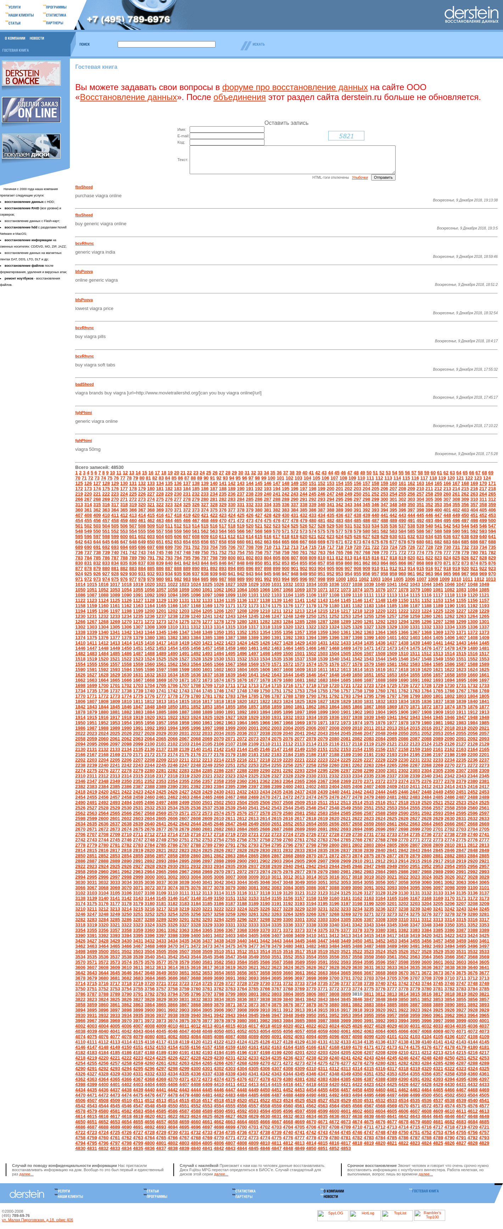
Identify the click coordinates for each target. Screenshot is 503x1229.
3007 (230, 882)
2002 (265, 733)
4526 (311, 1105)
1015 (92, 589)
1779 (184, 701)
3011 (277, 882)
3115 (230, 898)
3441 (253, 946)
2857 (161, 861)
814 (357, 563)
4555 (230, 1111)
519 (241, 531)
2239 (92, 770)
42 (317, 478)
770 (384, 557)
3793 (161, 999)
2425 (161, 797)
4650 (80, 1127)
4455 (323, 1095)
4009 (161, 1031)
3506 (173, 956)
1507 (369, 658)
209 (411, 494)
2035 (230, 738)
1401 (392, 643)
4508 (103, 1105)
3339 (323, 930)
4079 (138, 1042)
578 (348, 536)
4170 (357, 1052)
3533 (484, 956)
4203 (323, 1058)
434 (321, 520)
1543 (369, 664)
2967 (184, 877)
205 (375, 494)
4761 (115, 1143)
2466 (219, 802)
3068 (103, 893)
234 (214, 499)
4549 (161, 1111)
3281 (484, 919)
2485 (438, 802)
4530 (357, 1105)
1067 (277, 595)
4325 (484, 1073)
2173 (161, 760)
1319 (277, 632)
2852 (103, 861)
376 (223, 515)
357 (474, 510)
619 (294, 541)
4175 (415, 1052)
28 (227, 478)
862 (366, 568)
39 (298, 478)
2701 (438, 834)
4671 (323, 1127)
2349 (115, 786)
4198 (265, 1058)
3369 (253, 935)
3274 (403, 919)
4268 (242, 1068)
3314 (450, 925)
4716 (426, 1132)
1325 (346, 632)
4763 (138, 1143)
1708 (196, 690)
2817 (115, 855)
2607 (184, 823)
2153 (346, 754)
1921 (161, 722)
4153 (161, 1052)
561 (196, 536)
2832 (288, 855)
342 (339, 510)
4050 (219, 1036)
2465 (207, 802)
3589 (300, 967)
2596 (473, 818)
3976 (196, 1026)
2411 (415, 792)
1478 (450, 653)
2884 (473, 861)
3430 (126, 946)
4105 (438, 1042)
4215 (461, 1058)
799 (223, 563)
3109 (161, 898)
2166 (80, 760)
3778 (403, 994)
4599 (323, 1116)
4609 (438, 1116)
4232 (242, 1063)
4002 (80, 1031)
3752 (103, 994)
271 (124, 504)
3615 (184, 972)
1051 (92, 595)
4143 (461, 1047)
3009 (253, 882)
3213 (115, 914)
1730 (450, 690)
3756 (150, 994)
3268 (334, 919)
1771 (92, 701)
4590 (219, 1116)
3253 (161, 919)
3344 (380, 930)
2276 (103, 776)
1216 (334, 616)
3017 (346, 882)
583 (393, 536)
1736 (103, 696)
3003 (184, 882)
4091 (277, 1042)
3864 (150, 1010)
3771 (323, 994)
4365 (115, 1084)
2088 (426, 744)
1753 (300, 696)
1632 (150, 680)
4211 (415, 1058)
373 (196, 515)
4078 (126, 1042)
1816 (196, 706)
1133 (207, 605)
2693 (346, 834)
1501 (300, 658)
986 (214, 584)
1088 (103, 600)
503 (97, 531)
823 (438, 563)
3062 (450, 887)
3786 (80, 999)
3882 (357, 1010)
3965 (484, 1020)
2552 (380, 813)
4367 (138, 1084)
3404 (242, 940)
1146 (357, 605)
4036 (473, 1031)
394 (384, 515)
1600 (196, 674)
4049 (207, 1036)
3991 (369, 1026)
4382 (311, 1084)
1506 (357, 658)
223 (115, 499)
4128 (288, 1047)
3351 (461, 930)
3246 (80, 919)
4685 (484, 1127)
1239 (184, 621)
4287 (461, 1068)
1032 (288, 589)
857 (321, 568)
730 (447, 552)
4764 (150, 1143)
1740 (150, 696)
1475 (415, 653)
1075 (369, 595)
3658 (265, 978)
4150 (126, 1052)
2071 (230, 744)
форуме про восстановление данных (295, 87)
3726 (219, 988)
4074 (80, 1042)
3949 (300, 1020)
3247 (92, 919)
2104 (196, 749)
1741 (161, 696)
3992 (380, 1026)
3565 (438, 962)
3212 (103, 914)
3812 (380, 999)
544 (465, 531)
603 (151, 541)
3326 (173, 930)
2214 (219, 765)
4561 (300, 1111)
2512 (334, 807)
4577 (484, 1111)
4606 (403, 1116)
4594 (265, 1116)
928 (115, 579)
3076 (196, 893)
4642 (403, 1121)
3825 (115, 1004)
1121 (484, 600)
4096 (334, 1042)
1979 (415, 728)
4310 (311, 1073)
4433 (484, 1089)
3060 (426, 887)
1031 (277, 589)
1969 (300, 728)
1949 (484, 722)
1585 (438, 669)
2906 (311, 866)
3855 (461, 1004)
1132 (196, 605)
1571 (277, 669)
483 (339, 525)
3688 (196, 983)
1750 (265, 696)
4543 (92, 1111)
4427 (415, 1089)
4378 (265, 1084)
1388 (242, 643)
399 (429, 515)
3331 (230, 930)
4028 (380, 1031)
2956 (473, 871)
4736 (242, 1137)
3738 (357, 988)
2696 (380, 834)
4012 (196, 1031)
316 (106, 510)
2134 (126, 754)
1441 (438, 648)
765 (339, 557)
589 (447, 536)
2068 (196, 744)
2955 (461, 871)
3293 (207, 925)
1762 (403, 696)
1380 (150, 643)
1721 (346, 690)
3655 (230, 978)
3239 (415, 914)
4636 (334, 1121)
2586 (357, 818)
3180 (150, 909)
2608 (196, 823)
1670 (173, 685)
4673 (346, 1127)
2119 (369, 749)
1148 (380, 605)
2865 (253, 861)
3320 (103, 930)
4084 (196, 1042)
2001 (253, 733)
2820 (150, 855)
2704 (473, 834)
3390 (80, 940)
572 (294, 536)
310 (474, 504)
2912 (380, 866)
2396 (242, 792)
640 (483, 541)
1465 (300, 653)
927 (106, 579)
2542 (265, 813)
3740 (380, 988)
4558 (265, 1111)
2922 (80, 871)
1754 (311, 696)
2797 (300, 850)
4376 (242, 1084)
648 (133, 547)
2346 (80, 786)
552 (115, 536)
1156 (473, 605)
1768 (473, 696)
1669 (161, 685)
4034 (450, 1031)
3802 (265, 999)
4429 (438, 1089)
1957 (161, 728)
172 (79, 494)
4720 (473, 1132)
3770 (311, 994)
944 (259, 579)
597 (97, 541)
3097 (438, 893)
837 (142, 568)
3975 (184, 1026)
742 (133, 557)
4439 (138, 1095)
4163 (277, 1052)
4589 (207, 1116)
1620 (426, 674)
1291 (369, 627)
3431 (138, 946)
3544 (196, 962)
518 (232, 531)
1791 (323, 701)
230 (178, 499)
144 (249, 488)
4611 (461, 1116)
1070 (311, 595)
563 (214, 536)
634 (429, 541)
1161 (115, 611)
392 (366, 515)
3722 (173, 988)
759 (286, 557)
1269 (115, 627)
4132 (334, 1047)
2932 (196, 871)
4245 (392, 1063)
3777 (392, 994)
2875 (369, 861)
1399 (369, 643)
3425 (484, 940)
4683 (461, 1127)
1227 (461, 616)
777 (447, 557)
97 (250, 483)
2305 (438, 776)
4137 (392, 1047)
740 (115, 557)
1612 (334, 674)
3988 (334, 1026)
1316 (242, 632)
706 (232, 552)
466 (187, 525)
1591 (92, 674)
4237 (300, 1063)
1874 (450, 712)
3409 (300, 940)
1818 (219, 706)
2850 (80, 861)
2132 (103, 754)
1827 (323, 706)
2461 (161, 802)
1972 (334, 728)
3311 (415, 925)
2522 (450, 807)
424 (232, 520)
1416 (150, 648)
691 (97, 552)
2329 (300, 781)
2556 (426, 813)
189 (232, 494)
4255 (92, 1068)
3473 (207, 951)
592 (474, 536)
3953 (346, 1020)
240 (268, 499)
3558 (357, 962)
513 (187, 531)
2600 (103, 823)
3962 (450, 1020)
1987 (92, 733)
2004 (288, 733)
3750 (80, 994)
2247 (184, 770)
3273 (392, 919)
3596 (380, 967)
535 (384, 531)
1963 (230, 728)
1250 (311, 621)
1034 (311, 589)
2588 (380, 818)
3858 (80, 1010)
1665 (115, 685)
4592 (242, 1116)
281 (214, 504)
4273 (300, 1068)
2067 (184, 744)
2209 (161, 765)
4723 (92, 1137)
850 (259, 568)
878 (88, 573)
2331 (323, 781)
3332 (242, 930)
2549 (346, 813)
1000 (341, 584)
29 (234, 478)
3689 (207, 983)
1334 (450, 632)
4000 (473, 1026)
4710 (357, 1132)
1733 (484, 690)
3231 (323, 914)
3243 (461, 914)
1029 (253, 589)
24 (202, 478)
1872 (426, 712)
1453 (161, 653)
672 (348, 547)
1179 (323, 611)
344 (357, 510)
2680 (196, 834)
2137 (161, 754)
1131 (184, 605)
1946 (450, 722)
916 (429, 573)
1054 (126, 595)
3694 (265, 983)
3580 (196, 967)
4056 (288, 1036)
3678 (80, 983)
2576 (242, 818)
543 (456, 531)
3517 (300, 956)
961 (411, 579)
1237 (161, 621)
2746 (126, 845)
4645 (438, 1121)
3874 (265, 1010)
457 (106, 525)
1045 (438, 589)
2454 (80, 802)
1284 (288, 627)
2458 (126, 802)
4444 (196, 1095)
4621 (161, 1121)
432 (303, 520)
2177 (207, 760)
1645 (300, 680)
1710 (219, 690)
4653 (115, 1127)
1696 (473, 685)
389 (339, 515)
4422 (357, 1089)
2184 (288, 760)
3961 (438, 1020)
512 (178, 531)
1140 (288, 605)
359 (492, 510)
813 (348, 563)
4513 (161, 1105)
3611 (138, 972)
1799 (415, 701)
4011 (184, 1031)
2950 (403, 871)
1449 (115, 653)
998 (321, 584)
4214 (450, 1058)
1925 (207, 722)
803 (259, 563)
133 (151, 488)
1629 (115, 680)
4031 (415, 1031)
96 (244, 483)
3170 (450, 903)
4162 (265, 1052)
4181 (484, 1052)
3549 (253, 962)
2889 (115, 866)
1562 (173, 669)
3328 (196, 930)
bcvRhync (84, 249)
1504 (334, 658)
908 (357, 573)
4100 (380, 1042)
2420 (103, 797)
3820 (473, 999)
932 (151, 579)
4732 (196, 1137)
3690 (219, 983)
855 (303, 568)
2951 (415, 871)
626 (357, 541)
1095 (184, 600)
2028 (150, 738)
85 (174, 483)
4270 (265, 1068)
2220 (288, 765)
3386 (450, 935)
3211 (92, 914)
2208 (150, 765)
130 (124, 488)
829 (492, 563)
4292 (103, 1073)
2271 (461, 770)
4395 (461, 1084)
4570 (403, 1111)
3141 (115, 903)
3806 (311, 999)
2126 (450, 749)
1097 (207, 600)
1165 (161, 611)
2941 (300, 871)
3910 (265, 1015)
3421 (438, 940)
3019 (369, 882)
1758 (357, 696)
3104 (103, 898)
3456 (426, 946)
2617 (300, 823)
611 (223, 541)
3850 (403, 1004)
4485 (253, 1100)
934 (169, 579)
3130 (403, 898)
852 (276, 568)
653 (178, 547)
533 (366, 531)
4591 (230, 1116)
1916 (103, 722)
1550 (450, 664)
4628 (242, 1121)
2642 (173, 829)
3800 (242, 999)
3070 (126, 893)
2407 (369, 792)
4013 (207, 1031)
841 (178, 568)
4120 (196, 1047)
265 (492, 499)
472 (241, 525)
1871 (415, 712)
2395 (230, 792)
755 (249, 557)
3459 (461, 946)
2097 (115, 749)
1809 (115, 706)
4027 (369, 1031)
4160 (242, 1052)
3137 (484, 898)
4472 (103, 1100)
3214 (126, 914)
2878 (403, 861)
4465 (438, 1095)
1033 (300, 589)
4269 (253, 1068)
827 (474, 563)
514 (196, 531)
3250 (126, 919)
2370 (357, 786)
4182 (80, 1058)
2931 (184, 871)
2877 (392, 861)
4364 (103, 1084)
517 (223, 531)
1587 (461, 669)
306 (438, 504)
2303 (415, 776)
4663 (230, 1127)
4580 (103, 1116)
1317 (253, 632)
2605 (161, 823)
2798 (311, 850)
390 (348, 515)
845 (214, 568)
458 (115, 525)
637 (456, 541)
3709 (438, 983)
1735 (92, 696)
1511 (415, 658)
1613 (346, 674)
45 (336, 478)
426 (249, 520)
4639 (369, 1121)
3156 (288, 903)
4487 (277, 1100)
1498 (265, 658)
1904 (380, 717)
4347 (323, 1079)
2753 (207, 845)
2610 (219, 823)
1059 (184, 595)
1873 (438, 712)
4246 (403, 1063)
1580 (380, 669)
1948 (473, 722)
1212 (288, 616)
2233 (438, 765)
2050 (403, 738)
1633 (161, 680)
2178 (219, 760)
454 (79, 525)
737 (88, 557)
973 (97, 584)
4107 (461, 1042)
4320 (426, 1073)
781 (483, 557)
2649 (253, 829)
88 (193, 483)
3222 (219, 914)
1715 (277, 690)
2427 (184, 797)
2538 (219, 813)
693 (115, 552)
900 (286, 573)
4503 (461, 1100)
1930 (265, 722)
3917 (346, 1015)
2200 (473, 760)
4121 (207, 1047)
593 (483, 536)
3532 (473, 956)
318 (124, 510)
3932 (103, 1020)
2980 (334, 877)
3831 (184, 1004)
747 (178, 557)
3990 (357, 1026)
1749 (253, 696)
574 (313, 536)
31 (247, 478)
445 (420, 520)
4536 (426, 1105)
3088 (334, 893)
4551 (184, 1111)
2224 (334, 765)
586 (420, 536)
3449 (346, 946)
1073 (346, 595)
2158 (403, 754)
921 (474, 573)
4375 (230, 1084)
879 (97, 573)
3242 (450, 914)
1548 (426, 664)
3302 (311, 925)
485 (357, 525)
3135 (461, 898)
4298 (173, 1073)
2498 (173, 807)
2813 (484, 850)
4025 (346, 1031)
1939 (369, 722)
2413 (438, 792)
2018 (450, 733)
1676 (242, 685)
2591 (415, 818)
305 (429, 504)
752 (223, 557)
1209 (253, 616)
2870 (311, 861)
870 (438, 568)
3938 (173, 1020)
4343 (277, 1079)
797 (205, 563)
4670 (311, 1127)
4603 (369, 1116)
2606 (173, 823)
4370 (173, 1084)
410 (106, 520)
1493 (207, 658)
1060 (196, 595)
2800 (334, 850)
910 (375, 573)
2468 (242, 802)
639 (474, 541)
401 (447, 515)
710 (268, 552)
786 (106, 563)
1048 (473, 589)
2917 (438, 866)
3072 (150, 893)
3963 (461, 1020)
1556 (103, 669)
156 (357, 488)
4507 (92, 1105)
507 (133, 531)
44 (330, 478)
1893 (253, 717)
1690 (403, 685)
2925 (115, 871)
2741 (484, 839)
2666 (450, 829)
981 (169, 584)
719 (348, 552)
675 (375, 547)
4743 (323, 1137)
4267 (230, 1068)
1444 (473, 648)
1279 (230, 627)
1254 (357, 621)
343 (348, 510)
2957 (484, 871)
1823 (277, 706)
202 (348, 494)
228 (160, 499)
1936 (334, 722)
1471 (369, 653)
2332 (334, 781)
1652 (380, 680)
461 (142, 525)
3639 (461, 972)
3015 (323, 882)
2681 (207, 834)
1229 (484, 616)
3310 (403, 925)
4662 (219, 1127)
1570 (265, 669)
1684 (334, 685)
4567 (369, 1111)
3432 (150, 946)
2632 (473, 823)
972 (88, 584)
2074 (265, 744)
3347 (415, 930)
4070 (450, 1036)
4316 (380, 1073)
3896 (103, 1015)
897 (259, 573)
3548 (242, 962)
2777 (484, 845)
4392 (426, 1084)
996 (303, 584)
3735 (323, 988)
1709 (207, 690)
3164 (380, 903)
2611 (230, 823)
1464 (288, 653)
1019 (138, 589)
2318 (173, 781)
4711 (369, 1132)
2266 (403, 770)
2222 (311, 765)
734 (483, 552)
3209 (484, 909)
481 (321, 525)
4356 (426, 1079)
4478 (173, 1100)
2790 (219, 850)
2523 (461, 807)
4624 (196, 1121)
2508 (288, 807)
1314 (219, 632)
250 (357, 499)
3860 (103, 1010)
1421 (207, 648)
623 (330, 541)
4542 (80, 1111)
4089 (253, 1042)
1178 (311, 611)
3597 (392, 967)
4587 (184, 1116)
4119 (184, 1047)
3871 (230, 1010)
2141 (207, 754)
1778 (173, 701)
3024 (426, 882)
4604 (380, 1116)
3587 (277, 967)
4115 (138, 1047)
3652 (196, 978)
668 (313, 547)
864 (384, 568)
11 (118, 478)
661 (249, 547)
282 (223, 504)
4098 (357, 1042)
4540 (473, 1105)
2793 (253, 850)
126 (88, 488)
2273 (484, 770)
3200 (380, 909)
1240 (196, 621)
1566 (219, 669)
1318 (265, 632)
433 (313, 520)
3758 (173, 994)
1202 (173, 616)
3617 (207, 972)
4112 (103, 1047)
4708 (334, 1132)
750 (205, 557)
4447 (230, 1095)
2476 (334, 802)
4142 (450, 1047)
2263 (369, 770)
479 (303, 525)
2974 (265, 877)
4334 (173, 1079)
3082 (265, 893)
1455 (184, 653)
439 (366, 520)
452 (483, 520)
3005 (207, 882)
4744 (334, 1137)
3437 (207, 946)
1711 (230, 690)
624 (339, 541)
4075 (92, 1042)
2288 (242, 776)
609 (205, 541)
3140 (103, 903)
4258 (126, 1068)
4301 (207, 1073)
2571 (184, 818)
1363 (369, 637)
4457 (346, 1095)
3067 (92, 893)
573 (303, 536)
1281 (253, 627)
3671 (415, 978)
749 (196, 557)
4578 (80, 1116)
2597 (484, 818)
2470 (265, 802)
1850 (173, 712)
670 (330, 547)
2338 (403, 781)
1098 (219, 600)
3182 (173, 909)
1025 (207, 589)
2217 (253, 765)
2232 (426, 765)
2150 (311, 754)
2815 (92, 855)
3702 (357, 983)
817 (384, 563)
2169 (115, 760)
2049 (392, 738)
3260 (242, 919)
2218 (265, 765)
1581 (392, 669)
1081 (438, 595)
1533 (253, 664)
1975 (369, 728)
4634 (311, 1121)
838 (151, 568)
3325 (161, 930)
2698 (403, 834)
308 (456, 504)
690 (88, 552)
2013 (392, 733)
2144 (242, 754)
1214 (311, 616)
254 (393, 499)
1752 (288, 696)
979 (151, 584)
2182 (265, 760)
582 (384, 536)
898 (268, 573)
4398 (80, 1089)
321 (151, 510)
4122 (219, 1047)
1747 (230, 696)
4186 (126, 1058)
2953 (438, 871)
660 (241, 547)
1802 (450, 701)
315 (97, 510)
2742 (80, 845)
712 (286, 552)
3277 (438, 919)
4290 (80, 1073)
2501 (207, 807)
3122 (311, 898)
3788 (103, 999)
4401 (115, 1089)
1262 (450, 621)
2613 (253, 823)
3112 (196, 898)
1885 (161, 717)
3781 (438, 994)
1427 (277, 648)
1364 (380, 637)
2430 (219, 797)
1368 (426, 637)
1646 (311, 680)
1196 (103, 616)
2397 (253, 792)
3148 (196, 903)
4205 (346, 1058)
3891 (461, 1010)
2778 (80, 850)
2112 (288, 749)
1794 (357, 701)
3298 (265, 925)
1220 (380, 616)
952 (330, 579)
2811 (461, 850)
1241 (207, 621)
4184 (103, 1058)
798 (214, 563)
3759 (184, 994)
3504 (150, 956)
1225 (438, 616)
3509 (207, 956)
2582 (311, 818)
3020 (380, 882)
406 (492, 515)
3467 (138, 951)
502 (88, 531)
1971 (323, 728)
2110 (265, 749)
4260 (150, 1068)
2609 (207, 823)
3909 (253, 1015)
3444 (288, 946)
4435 (92, 1095)
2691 (323, 834)
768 (366, 557)
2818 (126, 855)
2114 (311, 749)
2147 (277, 754)
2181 (253, 760)
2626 (403, 823)
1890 (219, 717)
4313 (346, 1073)
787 (115, 563)
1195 (92, 616)
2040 (288, 738)
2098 (126, 749)
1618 (403, 674)
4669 (300, 1127)
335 (276, 510)
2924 (103, 871)
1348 (196, 637)
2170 (126, 760)
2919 (461, 866)
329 (223, 510)
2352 (150, 786)
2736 (426, 839)
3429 (115, 946)
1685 (346, 685)
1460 (242, 653)
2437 (300, 797)
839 (160, 568)
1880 (103, 717)
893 (223, 573)
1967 (277, 728)
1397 (346, 643)
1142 (311, 605)
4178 (450, 1052)
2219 (277, 765)
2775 (461, 845)
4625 (207, 1121)
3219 (184, 914)
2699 (415, 834)
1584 (426, 669)
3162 (357, 903)
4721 (484, 1132)
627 (366, 541)
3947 (277, 1020)
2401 (300, 792)
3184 (196, 909)
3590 (311, 967)
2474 (311, 802)
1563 (184, 669)
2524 (473, 807)
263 (474, 499)
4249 (438, 1063)
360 (79, 515)
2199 (461, 760)
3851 (415, 1004)
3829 (161, 1004)
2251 (230, 770)
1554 (80, 669)
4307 (277, 1073)
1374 (80, 643)
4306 (265, 1073)
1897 (300, 717)
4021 (300, 1031)
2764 (334, 845)
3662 (311, 978)
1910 (450, 717)
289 (286, 504)
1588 (473, 669)
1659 (461, 680)
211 (429, 494)
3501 (115, 956)
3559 (369, 962)
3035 (138, 887)
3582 (219, 967)
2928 (150, 871)
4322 (450, 1073)
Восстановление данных (128, 97)
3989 (346, 1026)
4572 (426, 1111)
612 (232, 541)
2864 (242, 861)
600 (124, 541)
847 (232, 568)
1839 (461, 706)
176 (115, 494)
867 (411, 568)
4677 (392, 1127)
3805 (300, 999)
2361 (253, 786)
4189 (161, 1058)
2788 (196, 850)
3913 (300, 1015)
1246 (265, 621)
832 (97, 568)
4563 (323, 1111)
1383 (184, 643)
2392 (196, 792)
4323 (461, 1073)
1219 (369, 616)
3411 (323, 940)
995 (294, 584)
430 (286, 520)
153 (330, 488)
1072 (334, 595)
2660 (380, 829)
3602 (450, 967)
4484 (242, 1100)
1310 (173, 632)
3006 (219, 882)
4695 (184, 1132)
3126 (357, 898)
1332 (426, 632)
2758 (265, 845)
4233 (253, 1063)
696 (142, 552)
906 (339, 573)
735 (492, 552)
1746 (219, 696)
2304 (426, 776)
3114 (219, 898)
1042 (403, 589)
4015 (230, 1031)
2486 (450, 802)
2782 (126, 850)
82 (154, 483)
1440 (426, 648)
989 (241, 584)
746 (169, 557)
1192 (473, 611)
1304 (103, 632)
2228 (380, 765)
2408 (380, 792)
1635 (184, 680)
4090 (265, 1042)
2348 (103, 786)
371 (178, 515)
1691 (415, 685)
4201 (300, 1058)
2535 (184, 813)
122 (469, 483)
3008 (242, 882)
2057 (484, 738)
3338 (311, 930)
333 (259, 510)
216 (474, 494)
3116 (242, 898)
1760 (380, 696)
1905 (392, 717)
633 (420, 541)
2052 (426, 738)
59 (426, 478)
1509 (392, 658)
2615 (277, 823)
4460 (380, 1095)
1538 (311, 664)
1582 (403, 669)
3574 (126, 967)
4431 (461, 1089)
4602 (357, 1116)
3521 (346, 956)
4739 (277, 1137)
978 (142, 584)
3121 (300, 898)
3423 (461, 940)
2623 (369, 823)
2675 (138, 834)
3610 (126, 972)
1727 (415, 690)
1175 (277, 611)
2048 (380, 738)
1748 (242, 696)
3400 (196, 940)
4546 (126, 1111)
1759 (369, 696)
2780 (103, 850)
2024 (103, 738)
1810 (126, 706)
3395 (138, 940)
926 (97, 579)
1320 (288, 632)
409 (97, 520)
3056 (380, 887)
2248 (196, 770)
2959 (92, 877)
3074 (173, 893)
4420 (334, 1089)
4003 (92, 1031)
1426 (265, 648)
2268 (426, 770)
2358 (219, 786)
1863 (323, 712)
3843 (323, 1004)
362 (97, 515)
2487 (461, 802)
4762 (126, 1143)
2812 (473, 850)
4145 (484, 1047)
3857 (484, 1004)
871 (447, 568)
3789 (115, 999)
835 (124, 568)
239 (259, 499)
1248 (288, 621)
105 (316, 483)
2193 (392, 760)
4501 (438, 1100)
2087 (415, 744)
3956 (380, 1020)
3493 (438, 951)
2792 (242, 850)
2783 (138, 850)
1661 (484, 680)
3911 (277, 1015)
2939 (277, 871)
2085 (392, 744)
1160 (103, 611)
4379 (277, 1084)
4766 (173, 1143)
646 (115, 547)
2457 (115, 802)
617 (276, 541)
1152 (426, 605)
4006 (126, 1031)
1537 (300, 664)
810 (321, 563)
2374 (403, 786)
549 (88, 536)
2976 (288, 877)
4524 (288, 1105)
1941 (392, 722)
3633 (392, 972)
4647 (461, 1121)
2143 (230, 754)
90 (205, 483)
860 (348, 568)
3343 (369, 930)
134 (160, 488)
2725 (300, 839)
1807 (92, 706)
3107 (138, 898)
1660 (473, 680)
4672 (334, 1127)
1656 (426, 680)
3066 (80, 893)
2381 (484, 786)
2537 (207, 813)
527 (313, 531)
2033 (207, 738)
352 (429, 510)
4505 (484, 1100)
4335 (184, 1079)
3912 (288, 1015)
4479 (184, 1100)
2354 (173, 786)
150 (303, 488)
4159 (230, 1052)
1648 (334, 680)
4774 (265, 1143)
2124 (426, 749)
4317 (392, 1073)
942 (241, 579)
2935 (230, 871)
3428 (103, 946)
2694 (357, 834)
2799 (323, 850)
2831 (277, 855)
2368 (334, 786)
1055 (138, 595)
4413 (253, 1089)
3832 (196, 1004)
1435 (369, 648)
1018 (126, 589)
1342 (126, 637)
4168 (334, 1052)
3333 (253, 930)
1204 (196, 616)
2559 (461, 813)
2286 (219, 776)
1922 (173, 722)
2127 (461, 749)
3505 (161, 956)
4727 (138, 1137)
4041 (115, 1036)
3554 (311, 962)
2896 (196, 866)
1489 (161, 658)
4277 (346, 1068)
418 (178, 520)
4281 (392, 1068)
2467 (230, 802)
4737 (253, 1137)
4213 (438, 1058)
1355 (277, 637)
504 (106, 531)
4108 (473, 1042)
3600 (426, 967)
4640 (380, 1121)
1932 (288, 722)
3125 (346, 898)
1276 (196, 627)
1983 (461, 728)
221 (97, 499)
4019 (277, 1031)
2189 (346, 760)
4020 (288, 1031)
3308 (380, 925)
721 (366, 552)
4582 (126, 1116)
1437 (392, 648)
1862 (311, 712)
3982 (265, 1026)
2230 (403, 765)
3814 (403, 999)
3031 (92, 887)
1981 (438, 728)
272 (133, 504)
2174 (173, 760)
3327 (184, 930)
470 (223, 525)
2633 (484, 823)
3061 (438, 887)
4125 (253, 1047)
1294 (403, 627)
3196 (334, 909)
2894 (173, 866)
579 (357, 536)
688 (492, 547)
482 (330, 525)
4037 (484, 1031)
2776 (473, 845)
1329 (392, 632)
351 (420, 510)
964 (438, 579)
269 (106, 504)
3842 (311, 1004)
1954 (126, 728)
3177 (115, 909)
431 (294, 520)
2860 (196, 861)
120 (451, 483)
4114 (126, 1047)
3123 (323, 898)
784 (88, 563)
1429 (300, 648)
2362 (265, 786)
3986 (311, 1026)
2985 (392, 877)
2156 (380, 754)
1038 (357, 589)
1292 (380, 627)
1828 (334, 706)
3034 (126, 887)
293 (321, 504)
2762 (311, 845)
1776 (150, 701)
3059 (415, 887)
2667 (461, 829)
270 (115, 504)
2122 (403, 749)
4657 (161, 1127)
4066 (403, 1036)
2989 (438, 877)
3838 (265, 1004)
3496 (473, 951)
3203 (415, 909)
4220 (103, 1063)
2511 (323, 807)
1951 (92, 728)
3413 (346, 940)
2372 (380, 786)
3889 (438, 1010)
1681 (300, 685)
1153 (438, 605)
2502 (219, 807)
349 (402, 510)
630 (393, 541)
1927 (230, 722)
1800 (426, 701)
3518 (311, 956)
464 (169, 525)
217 (483, 494)
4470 (80, 1100)
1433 (346, 648)
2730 (357, 839)
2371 (369, 786)
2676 (150, 834)
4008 (150, 1031)
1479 (461, 653)
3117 (253, 898)
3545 (207, 962)
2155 (369, 754)
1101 (253, 600)
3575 (138, 967)
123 (478, 483)
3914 (311, 1015)
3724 (196, 988)
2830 (265, 855)
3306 (357, 925)
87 (186, 483)
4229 (207, 1063)
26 (214, 478)
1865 (346, 712)
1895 (277, 717)
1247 (277, 621)
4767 (184, 1143)
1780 (196, 701)
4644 (426, 1121)
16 (151, 478)
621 (313, 541)
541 (438, 531)
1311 (184, 632)
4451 (277, 1095)
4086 (219, 1042)
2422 (126, 797)
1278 (219, 627)
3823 (92, 1004)
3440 (242, 946)
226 (142, 499)
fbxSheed (84, 192)
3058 (403, 887)
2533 (161, 813)
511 (169, 531)
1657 (438, 680)
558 (169, 536)
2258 (311, 770)
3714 (80, 988)
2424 (150, 797)
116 (415, 483)
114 (397, 483)
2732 (380, 839)
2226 (357, 765)
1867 (369, 712)
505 (115, 531)
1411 (92, 648)
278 (187, 504)
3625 (300, 972)
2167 (92, 760)
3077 (207, 893)
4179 (461, 1052)
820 (411, 563)
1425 (253, 648)
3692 (242, 983)
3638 (450, 972)
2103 (184, 749)
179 (142, 494)
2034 (219, 738)
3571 (92, 967)
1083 (461, 595)
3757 (161, 994)
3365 (207, 935)
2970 (219, 877)
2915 (415, 866)
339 (313, 510)
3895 (92, 1015)
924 (79, 579)
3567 (461, 962)
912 (393, 573)
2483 (415, 802)
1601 (207, 674)
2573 (207, 818)
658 (223, 547)
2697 (392, 834)
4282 (403, 1068)
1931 (277, 722)
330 (232, 510)
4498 (403, 1100)
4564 (334, 1111)
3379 (369, 935)
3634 (403, 972)
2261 (346, 770)
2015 (415, 733)
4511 (138, 1105)
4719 (461, 1132)
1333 (438, 632)
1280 (242, 627)
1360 (334, 637)
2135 (138, 754)
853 (286, 568)
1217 (346, 616)
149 (294, 488)
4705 (300, 1132)
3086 (311, 893)
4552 (196, 1111)
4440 (150, 1095)
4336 (196, 1079)
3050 (311, 887)
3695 (277, 983)
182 (169, 494)
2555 (415, 813)
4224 (150, 1063)
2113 (300, 749)
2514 (357, 807)
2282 (173, 776)
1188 (426, 611)
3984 (288, 1026)
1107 (323, 600)
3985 (300, 1026)
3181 (161, 909)
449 (456, 520)
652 (169, 547)
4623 (184, 1121)
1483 (92, 658)
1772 (103, 701)
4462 (403, 1095)
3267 (323, 919)
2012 (380, 733)
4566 (357, 1111)
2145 (253, 754)
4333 (161, 1079)
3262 (265, 919)
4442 (173, 1095)
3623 (277, 972)
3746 (450, 988)
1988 (103, 733)
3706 (403, 983)
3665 (346, 978)
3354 (80, 935)
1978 (403, 728)
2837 (346, 855)
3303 (323, 925)
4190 (173, 1058)
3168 (426, 903)
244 (303, 499)
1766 (450, 696)
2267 (415, 770)
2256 (288, 770)
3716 (103, 988)
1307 (138, 632)
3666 (357, 978)
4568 (380, 1111)
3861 (115, 1010)
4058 (311, 1036)
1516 (473, 658)
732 (465, 552)
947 (286, 579)
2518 (403, 807)
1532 (242, 664)
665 (286, 547)
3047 (277, 887)
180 (151, 494)
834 (115, 568)
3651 (184, 978)
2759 (277, 845)
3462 (80, 951)
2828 (242, 855)
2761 (300, 845)
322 (160, 510)
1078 (403, 595)
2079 (323, 744)
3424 (473, 940)
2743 (92, 845)
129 (115, 488)
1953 (115, 728)
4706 (311, 1132)
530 (339, 531)
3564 (426, 962)
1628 (103, 680)
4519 (230, 1105)
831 (88, 568)
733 (474, 552)
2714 (173, 839)
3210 (80, 914)
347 (384, 510)
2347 (92, 786)
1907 (415, 717)
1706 (173, 690)
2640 (150, 829)
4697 (207, 1132)
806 (286, 563)
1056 (150, 595)
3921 (392, 1015)
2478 (357, 802)
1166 (173, 611)
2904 (288, 866)
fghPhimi (83, 418)
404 (474, 515)
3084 (288, 893)
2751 (184, 845)
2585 (346, 818)
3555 (323, 962)
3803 (277, 999)
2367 (323, 786)
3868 (196, 1010)
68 (484, 478)
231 (187, 499)
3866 (173, 1010)
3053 (346, 887)
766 (348, 557)
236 (232, 499)
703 (205, 552)
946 (276, 579)
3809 (346, 999)
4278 (357, 1068)
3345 (392, 930)
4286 (450, 1068)
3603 (461, 967)
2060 (103, 744)
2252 (242, 770)
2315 (138, 781)
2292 (288, 776)
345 (366, 510)
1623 (461, 674)
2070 (219, 744)
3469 (161, 951)
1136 (242, 605)
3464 (103, 951)
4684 (473, 1127)
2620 (334, 823)
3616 (196, 972)
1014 (80, 589)
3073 (161, 893)
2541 (253, 813)
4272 (288, 1068)
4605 (392, 1116)
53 (388, 478)
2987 (415, 877)
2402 (311, 792)
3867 (184, 1010)
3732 (288, 988)
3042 (219, 887)
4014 (219, 1031)
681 (429, 547)
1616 (380, 674)
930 (133, 579)
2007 (323, 733)
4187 (138, 1058)
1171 (230, 611)
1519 (92, 664)
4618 (126, 1121)
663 (268, 547)
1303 (92, 632)
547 (492, 531)
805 (276, 563)
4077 (115, 1042)
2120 (380, 749)
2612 (242, 823)
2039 (277, 738)
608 (196, 541)
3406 (265, 940)
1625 (484, 674)
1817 (207, 706)
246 (321, 499)
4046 (173, 1036)
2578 (265, 818)
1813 (161, 706)
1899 (323, 717)
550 (97, 536)
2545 (300, 813)
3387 (461, 935)
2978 (311, 877)
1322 (311, 632)
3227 (277, 914)
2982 (357, 877)
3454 (403, 946)
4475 (138, 1100)
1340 (103, 637)
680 (420, 547)
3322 (126, 930)
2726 (311, 839)
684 (456, 547)
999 (330, 584)
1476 (426, 653)
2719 (230, 839)
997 (313, 584)
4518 (219, 1105)
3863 (138, 1010)
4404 (150, 1089)
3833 (207, 1004)
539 (420, 531)
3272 (380, 919)
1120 (473, 600)
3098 (450, 893)
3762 (219, 994)
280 (205, 504)
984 (196, 584)
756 (259, 557)
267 (88, 504)
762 (313, 557)
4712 (380, 1132)
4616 (103, 1121)
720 (357, 552)
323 (169, 510)
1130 (173, 605)
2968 (196, 877)
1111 (369, 600)
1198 (126, 616)
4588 (196, 1116)
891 (205, 573)
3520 (334, 956)
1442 (450, 648)
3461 (484, 946)
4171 (369, 1052)
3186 (219, 909)
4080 (150, 1042)
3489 (392, 951)
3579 (184, 967)
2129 (484, 749)
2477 (346, 802)
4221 (115, 1063)
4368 (150, 1084)
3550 (265, 962)
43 (324, 478)
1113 (392, 600)
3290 (173, 925)
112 (379, 483)
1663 (92, 685)
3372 (288, 935)
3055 (369, 887)
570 (276, 536)
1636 (196, 680)
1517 (484, 658)
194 (276, 494)
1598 (173, 674)
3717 (115, 988)
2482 (403, 802)
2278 (126, 776)
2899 (230, 866)
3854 (450, 1004)
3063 (461, 887)
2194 (403, 760)
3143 (138, 903)
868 (420, 568)
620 (303, 541)
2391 (184, 792)
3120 (288, 898)
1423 (230, 648)
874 (474, 568)
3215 (138, 914)
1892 (242, 717)
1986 (80, 733)
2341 (438, 781)
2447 (415, 797)
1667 (138, 685)
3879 (323, 1010)
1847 (138, 712)
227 (151, 499)
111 (370, 483)
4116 (150, 1047)
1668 (150, 685)
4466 (450, 1095)
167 (456, 488)
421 (205, 520)
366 (133, 515)
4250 (450, 1063)
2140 (196, 754)
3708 (426, 983)
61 (439, 478)
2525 (484, 807)
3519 (323, 956)
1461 (253, 653)
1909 (438, 717)
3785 (484, 994)
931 (142, 579)
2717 (207, 839)
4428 (426, 1089)
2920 (473, 866)
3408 (288, 940)
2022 (80, 738)
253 (384, 499)
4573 (438, 1111)
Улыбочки (372, 183)
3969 (115, 1026)
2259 (323, 770)
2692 (334, 834)
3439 (230, 946)
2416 (473, 792)
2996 (103, 882)
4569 (392, 1111)
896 (249, 573)
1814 (173, 706)
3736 (334, 988)
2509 (300, 807)
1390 (265, 643)
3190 (265, 909)
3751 (92, 994)
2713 (161, 839)
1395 (323, 643)
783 (79, 563)
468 (205, 525)
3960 (426, 1020)
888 (178, 573)
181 (160, 494)
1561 (161, 669)
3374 (311, 935)
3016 (334, 882)
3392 (103, 940)
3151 (230, 903)
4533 (392, 1105)
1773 (115, 701)
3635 (415, 972)
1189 (438, 611)
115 (406, 483)
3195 (323, 909)
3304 (334, 925)
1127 (138, 605)
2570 (173, 818)
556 (151, 536)
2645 (207, 829)
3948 (288, 1020)
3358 (126, 935)
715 (313, 552)
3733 (300, 988)
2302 (403, 776)
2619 (323, 823)
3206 (450, 909)
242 (286, 499)
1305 (115, 632)
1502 (311, 658)
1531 (230, 664)
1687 (369, 685)
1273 (161, 627)
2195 (415, 760)
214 (456, 494)
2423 (138, 797)
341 (330, 510)
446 (429, 520)
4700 (242, 1132)
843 (196, 568)
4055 (277, 1036)
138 (196, 488)
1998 (219, 733)
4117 (161, 1047)
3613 (161, 972)
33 (259, 478)
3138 (80, 903)
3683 (138, 983)
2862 (219, 861)
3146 (173, 903)
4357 (438, 1079)
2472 (288, 802)
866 (402, 568)
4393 (438, 1084)
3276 (426, 919)
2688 (288, 834)
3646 (126, 978)
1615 (369, 674)
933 (160, 579)
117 (424, 483)
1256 (380, 621)
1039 (369, 589)
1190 (450, 611)
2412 (426, 792)
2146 (265, 754)
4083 (184, 1042)
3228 (288, 914)
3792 (150, 999)
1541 (346, 664)
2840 (380, 855)
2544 (288, 813)
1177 (300, 611)
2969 (207, 877)
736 (79, 557)
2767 (369, 845)
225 (133, 499)
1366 (403, 637)
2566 (126, 818)
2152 (334, 754)
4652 (103, 1127)
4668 (288, 1127)
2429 (207, 797)
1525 (161, 664)
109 (352, 483)
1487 (138, 658)
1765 (438, 696)
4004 (103, 1031)
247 (330, 499)
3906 (219, 1015)
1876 (473, 712)
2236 (473, 765)
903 (313, 573)
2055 (461, 738)
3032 (103, 887)
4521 (253, 1105)
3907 (230, 1015)
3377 (346, 935)
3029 (484, 882)
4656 (150, 1127)
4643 (415, 1121)
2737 (438, 839)
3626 (311, 972)
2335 (369, 781)
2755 (230, 845)
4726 (126, 1137)
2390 (173, 792)
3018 (357, 882)
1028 (242, 589)
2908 (334, 866)
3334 (265, 930)
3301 (300, 925)
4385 (346, 1084)
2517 (392, 807)
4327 (92, 1079)
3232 (334, 914)
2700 (426, 834)
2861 (207, 861)
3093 (392, 893)
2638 (126, 829)
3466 (126, 951)
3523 (369, 956)
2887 (92, 866)
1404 (426, 643)
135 (169, 488)
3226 (265, 914)
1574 (311, 669)
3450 (357, 946)
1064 (242, 595)
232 (196, 499)
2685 (253, 834)
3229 (300, 914)
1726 (403, 690)
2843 (415, 855)
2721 (253, 839)
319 (133, 510)
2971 (230, 877)
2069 (207, 744)
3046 (265, 887)
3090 (357, 893)
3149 (207, 903)
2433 (253, 797)
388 (330, 515)
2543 (277, 813)
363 (106, 515)
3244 (473, 914)
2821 (161, 855)
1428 (288, 648)
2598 (80, 823)
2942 (311, 871)
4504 (473, 1100)
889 (187, 573)
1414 (126, 648)
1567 (230, 669)
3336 (288, 930)
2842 (403, 855)
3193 (300, 909)
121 (460, 483)
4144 (473, 1047)
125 (79, 488)
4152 (150, 1052)
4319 (415, 1073)
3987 (323, 1026)
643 (88, 547)
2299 (369, 776)
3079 (230, 893)
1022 (173, 589)
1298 (450, 627)
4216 (473, 1058)
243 (294, 499)
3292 (196, 925)
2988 (426, 877)
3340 (334, 930)
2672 (103, 834)
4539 (461, 1105)
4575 (461, 1111)
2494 (126, 807)
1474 (403, 653)
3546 (219, 962)
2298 (357, 776)
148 (286, 488)
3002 (173, 882)
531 (348, 531)
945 (268, 579)
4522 (265, 1105)
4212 (426, 1058)
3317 (484, 925)
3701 (346, 983)
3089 (346, 893)
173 (88, 494)
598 (106, 541)
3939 (184, 1020)
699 (169, 552)
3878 (311, 1010)
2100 (150, 749)
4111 (92, 1047)
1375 (92, 643)
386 (313, 515)
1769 (484, 696)
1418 (173, 648)
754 (241, 557)
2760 (288, 845)
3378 (357, 935)
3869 (207, 1010)
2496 (150, 807)
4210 (403, 1058)
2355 (184, 786)
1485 (115, 658)
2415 (461, 792)
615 (259, 541)
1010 (456, 584)
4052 (242, 1036)
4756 (473, 1137)
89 (199, 483)
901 (294, 573)
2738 (450, 839)
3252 (150, 919)
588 (438, 536)
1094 (173, 600)
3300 (288, 925)
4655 (138, 1127)
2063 (138, 744)
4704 (288, 1132)
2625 (392, 823)
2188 (334, 760)
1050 (80, 595)
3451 (369, 946)
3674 (450, 978)
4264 (196, 1068)
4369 (161, 1084)
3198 (357, 909)
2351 (138, 786)
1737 (115, 696)
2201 (484, 760)
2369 (346, 786)
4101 (392, 1042)
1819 (230, 706)
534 (375, 531)
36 (278, 478)
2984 (380, 877)
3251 (138, 919)
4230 (219, 1063)
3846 (357, 1004)
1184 (380, 611)
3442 (265, 946)
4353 (392, 1079)
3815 (415, 999)
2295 (323, 776)
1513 (438, 658)
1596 (150, 674)
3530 (450, 956)
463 (160, 525)
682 (438, 547)
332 (249, 510)
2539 (230, 813)
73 (97, 483)
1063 (230, 595)
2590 (403, 818)
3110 (173, 898)
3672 (426, 978)
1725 (392, 690)
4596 (288, 1116)
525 (294, 531)
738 (97, 557)
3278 (450, 919)
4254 (80, 1068)
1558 (126, 669)
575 (321, 536)
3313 (438, 925)
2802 (357, 850)
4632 (288, 1121)
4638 (357, 1121)
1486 (126, 658)
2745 (115, 845)
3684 (150, 983)
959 (393, 579)
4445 (207, 1095)
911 (384, 573)
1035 (323, 589)
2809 (438, 850)
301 (393, 504)
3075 (184, 893)
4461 (392, 1095)
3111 (184, 898)
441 (384, 520)
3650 (173, 978)
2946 (357, 871)
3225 (253, 914)
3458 (450, 946)
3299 (277, 925)
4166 (311, 1052)
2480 (380, 802)
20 (176, 478)
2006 (311, 733)
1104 (288, 600)
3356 (103, 935)
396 (402, 515)
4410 (219, 1089)
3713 (484, 983)
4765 (161, 1143)
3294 (219, 925)
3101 (484, 893)
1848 (150, 712)
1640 (242, 680)
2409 (392, 792)
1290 (357, 627)
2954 (450, 871)
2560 (473, 813)
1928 (242, 722)
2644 (196, 829)
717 (330, 552)
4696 (196, 1132)
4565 (346, 1111)
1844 (103, 712)
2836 (334, 855)
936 (187, 579)
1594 (126, 674)
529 (330, 531)
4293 (115, 1073)
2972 (242, 877)
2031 (184, 738)
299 (375, 504)
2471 (277, 802)
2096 (103, 749)
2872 (334, 861)
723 (384, 552)
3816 (426, 999)
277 (178, 504)
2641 (161, 829)
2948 (380, 871)
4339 (230, 1079)
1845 (115, 712)
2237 (484, 765)
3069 (115, 893)
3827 (138, 1004)
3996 (426, 1026)
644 (97, 547)
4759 (92, 1143)
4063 (369, 1036)
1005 (398, 584)
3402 (219, 940)
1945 (438, 722)
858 (330, 568)
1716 (288, 690)
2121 (392, 749)
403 (465, 515)
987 (223, 584)
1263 (461, 621)
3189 (253, 909)
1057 (161, 595)
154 (339, 488)
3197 (346, 909)
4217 (484, 1058)
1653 (392, 680)
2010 (357, 733)
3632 (380, 972)
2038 (265, 738)
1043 (415, 589)
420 (196, 520)
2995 (92, 882)
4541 (484, 1105)
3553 (300, 962)
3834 (219, 1004)
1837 (438, 706)
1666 (126, 685)
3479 (277, 951)
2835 (323, 855)
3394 (126, 940)
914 (411, 573)
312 (492, 504)
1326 (357, 632)
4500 (426, 1100)
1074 (357, 595)
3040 (196, 887)
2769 (392, 845)
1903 (369, 717)
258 (429, 499)
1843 (92, 712)
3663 (323, 978)
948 (294, 579)
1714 (265, 690)
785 (97, 563)
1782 (219, 701)
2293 (300, 776)
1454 (173, 653)
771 (393, 557)
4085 (207, 1042)
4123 (230, 1047)
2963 (138, 877)
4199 (277, 1058)
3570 (80, 967)
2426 (173, 797)
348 (393, 510)
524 (286, 531)
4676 (380, 1127)
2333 (346, 781)
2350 (126, 786)
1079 (415, 595)
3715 (92, 988)
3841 (300, 1004)
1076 (380, 595)
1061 (207, 595)
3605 (484, 967)
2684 (242, 834)
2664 (426, 829)
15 (144, 478)
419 (187, 520)
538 (411, 531)
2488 (473, 802)
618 (286, 541)
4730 (173, 1137)
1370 (450, 637)
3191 (277, 909)
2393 (207, 792)
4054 (265, 1036)
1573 (300, 669)
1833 (392, 706)
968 (474, 579)
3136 (473, 898)
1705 (161, 690)
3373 (300, 935)
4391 (415, 1084)
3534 (80, 962)
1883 (138, 717)
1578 (357, 669)
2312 (103, 781)
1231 (92, 621)
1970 (311, 728)
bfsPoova (84, 277)
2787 (184, 850)
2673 (115, 834)
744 (151, 557)
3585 (253, 967)
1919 (138, 722)
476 (276, 525)
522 (268, 531)
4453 (300, 1095)
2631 (461, 823)
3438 (219, 946)
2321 (207, 781)
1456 (196, 653)
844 (205, 568)
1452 (150, 653)
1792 (334, 701)
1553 (484, 664)
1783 (230, 701)
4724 (103, 1137)
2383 (92, 792)
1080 (426, 595)
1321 (300, 632)
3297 (253, 925)
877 (79, 573)
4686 (80, 1132)
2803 (369, 850)
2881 (438, 861)
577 (339, 536)
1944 (426, 722)
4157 (207, 1052)
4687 (92, 1132)
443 (402, 520)
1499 (277, 658)
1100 (242, 600)
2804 (380, 850)
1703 (138, 690)
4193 (207, 1058)
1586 (450, 669)
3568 (473, 962)
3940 (196, 1020)
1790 (311, 701)
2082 (357, 744)
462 (151, 525)
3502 (126, 956)
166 (447, 488)
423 (223, 520)
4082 (173, 1042)
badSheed (84, 389)
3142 (126, 903)
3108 (150, 898)
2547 (323, 813)
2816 (103, 855)
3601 (438, 967)
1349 (207, 637)
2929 (161, 871)
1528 (196, 664)
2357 (207, 786)
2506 (265, 807)
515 (205, 531)
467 (196, 525)
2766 (357, 845)
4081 (161, 1042)
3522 (357, 956)
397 (411, 515)
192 (259, 494)
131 (133, 488)
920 (465, 573)
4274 (311, 1068)
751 (214, 557)
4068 (426, 1036)
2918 (450, 866)
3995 (415, 1026)
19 (170, 478)
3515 (277, 956)
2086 (403, 744)
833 (106, 568)
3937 (161, 1020)
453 (492, 520)
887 (169, 573)
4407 (184, 1089)
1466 (311, 653)
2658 (357, 829)
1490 (173, 658)
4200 (288, 1058)
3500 (103, 956)
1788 (288, 701)
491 (411, 525)
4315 (369, 1073)
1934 (311, 722)
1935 (323, 722)
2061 (115, 744)
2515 (369, 807)
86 (180, 483)
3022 (403, 882)
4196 (242, 1058)
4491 (323, 1100)
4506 (80, 1105)
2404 (334, 792)
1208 (242, 616)
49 (362, 478)
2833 (300, 855)
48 (356, 478)
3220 (196, 914)
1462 (265, 653)
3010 (265, 882)
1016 (103, 589)
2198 (450, 760)
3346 (403, 930)
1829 (346, 706)
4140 (426, 1047)
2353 (161, 786)
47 (349, 478)
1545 (392, 664)
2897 (207, 866)
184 (187, 494)
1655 (415, 680)
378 (241, 515)
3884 (380, 1010)
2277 (115, 776)
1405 (438, 643)
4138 (403, 1047)
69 (490, 478)
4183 (92, 1058)
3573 (115, 967)
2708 (103, 839)
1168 (196, 611)
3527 (415, 956)
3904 (196, 1015)
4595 (277, 1116)
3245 (484, 914)
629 (384, 541)
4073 (484, 1036)
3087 (323, 893)
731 (456, 552)
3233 (346, 914)
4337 (207, 1079)
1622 (450, 674)
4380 (288, 1084)
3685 (161, 983)
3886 (403, 1010)
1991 (138, 733)
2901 (253, 866)
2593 (438, 818)
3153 (253, 903)
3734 (311, 988)
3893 (484, 1010)
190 (241, 494)
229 (169, 499)
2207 (138, 765)
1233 (115, 621)
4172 (380, 1052)
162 (411, 488)
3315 (461, 925)
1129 (161, 605)
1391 (277, 643)
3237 (392, 914)
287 (268, 504)
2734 (403, 839)
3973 (161, 1026)
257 (420, 499)
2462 (173, 802)
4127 (277, 1047)
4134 (357, 1047)
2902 (265, 866)
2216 (242, 765)
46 (343, 478)
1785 (253, 701)
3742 (403, 988)
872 (456, 568)
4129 (300, 1047)
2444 (380, 797)
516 (214, 531)
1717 (300, 690)
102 (290, 483)
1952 (103, 728)
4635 (323, 1121)
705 (223, 552)
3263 (277, 919)
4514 (173, 1105)
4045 (161, 1036)
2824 (196, 855)
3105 (115, 898)
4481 (207, 1100)
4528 (334, 1105)
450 (465, 520)
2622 (357, 823)
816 (375, 563)
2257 (300, 770)
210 (420, 494)
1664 (103, 685)
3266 (311, 919)
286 (259, 504)
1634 (173, 680)
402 (456, 515)
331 (241, 510)
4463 (415, 1095)
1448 (103, 653)
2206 (126, 765)
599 (115, 541)
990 (249, 584)
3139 (92, 903)
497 (465, 525)
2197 (438, 760)
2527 (92, 813)
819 (402, 563)
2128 (473, 749)
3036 (150, 887)
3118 (265, 898)
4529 (346, 1105)
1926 (219, 722)
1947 (461, 722)
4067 (415, 1036)
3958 (403, 1020)
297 (357, 504)
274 (151, 504)
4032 (426, 1031)
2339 (415, 781)
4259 (138, 1068)
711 (276, 552)
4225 (161, 1063)
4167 (323, 1052)
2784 (150, 850)
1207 (230, 616)
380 (259, 515)
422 (214, 520)
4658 (173, 1127)
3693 (253, 983)
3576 (150, 967)
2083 (369, 744)
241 (276, 499)
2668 (473, 829)
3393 (115, 940)
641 (492, 541)
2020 (473, 733)
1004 (387, 584)
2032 (196, 738)
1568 (242, 669)
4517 (207, 1105)
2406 (357, 792)
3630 (357, 972)
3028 (473, 882)
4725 (115, 1137)
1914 (80, 722)
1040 (380, 589)
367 (142, 515)
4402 (126, 1089)
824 (447, 563)
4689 (115, 1132)
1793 (346, 701)
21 (182, 478)
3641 (484, 972)
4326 (80, 1079)
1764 (426, 696)
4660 (196, 1127)
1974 (357, 728)
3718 (126, 988)
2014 (403, 733)
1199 (138, 616)
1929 (253, 722)
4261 (161, 1068)
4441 (161, 1095)
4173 (392, 1052)
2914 (403, 866)
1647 (323, 680)
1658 (450, 680)
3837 (253, 1004)
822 (429, 563)
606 (178, 541)
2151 (323, 754)
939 (214, 579)
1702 (126, 690)
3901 (161, 1015)
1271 (138, 627)
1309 (161, 632)
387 (321, 515)
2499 (184, 807)
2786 (173, 850)
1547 (415, 664)
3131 (415, 898)
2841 (392, 855)
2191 (369, 760)
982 (178, 584)
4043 (138, 1036)
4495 (369, 1100)
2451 (461, 797)
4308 (288, 1073)
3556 (334, 962)
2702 (450, 834)
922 (483, 573)
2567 (138, 818)
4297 (161, 1073)
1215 (323, 616)
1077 (392, 595)
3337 (300, 930)
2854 (126, 861)
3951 (323, 1020)
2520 (426, 807)
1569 (253, 669)
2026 (126, 738)
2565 (115, 818)
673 (357, 547)
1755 (323, 696)
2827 (230, 855)
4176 (426, 1052)
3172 (473, 903)
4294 (126, 1073)
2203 (92, 765)
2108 (242, 749)
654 (187, 547)
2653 (300, 829)
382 (276, 515)
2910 (357, 866)
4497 (392, 1100)
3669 (392, 978)
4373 (207, 1084)
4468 (473, 1095)
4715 (415, 1132)
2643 (184, 829)
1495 (230, 658)
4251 (461, 1063)
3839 (277, 1004)
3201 (392, 909)
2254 (265, 770)
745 (160, 557)
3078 (219, 893)
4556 (242, 1111)
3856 (473, 1004)
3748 (473, 988)
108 (343, 483)
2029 (161, 738)
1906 (403, 717)
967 (465, 579)
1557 (115, 669)
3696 (288, 983)
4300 (196, 1073)
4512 (150, 1105)
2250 (219, 770)
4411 (230, 1089)
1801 (438, 701)
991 (259, 584)
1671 (184, 685)
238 (249, 499)
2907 (323, 866)
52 (381, 478)
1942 (403, 722)
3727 (230, 988)
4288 (473, 1068)
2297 (346, 776)
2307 (461, 776)
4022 (311, 1031)
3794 (173, 999)
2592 (426, 818)
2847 (461, 855)
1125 (115, 605)
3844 (334, 1004)
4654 (126, 1127)
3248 (103, 919)
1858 (265, 712)
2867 (277, 861)
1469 (346, 653)
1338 (80, 637)
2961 (115, 877)
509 (151, 531)
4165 (300, 1052)
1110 (357, 600)
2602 (126, 823)
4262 (173, 1068)
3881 (346, 1010)
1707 (184, 690)
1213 (300, 616)
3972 (150, 1026)
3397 (161, 940)
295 (339, 504)
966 (456, 579)
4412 (242, 1089)
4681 (438, 1127)
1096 (196, 600)
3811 (369, 999)
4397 (484, 1084)
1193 (484, 611)
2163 (461, 754)
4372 (196, 1084)
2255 (277, 770)
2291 (277, 776)
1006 (410, 584)
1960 (196, 728)
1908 (426, 717)
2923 (92, 871)
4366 (126, 1084)
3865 (161, 1010)
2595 (461, 818)
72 (90, 483)
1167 (184, 611)
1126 (126, 605)
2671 (92, 834)
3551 (277, 962)
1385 (207, 643)
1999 (230, 733)
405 (483, 515)
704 (214, 552)
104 (307, 483)
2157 (392, 754)
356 (465, 510)
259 (438, 499)
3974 (173, 1026)
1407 (461, 643)
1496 (242, 658)
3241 (438, 914)
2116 (334, 749)
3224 (242, 914)
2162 (450, 754)
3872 (242, 1010)
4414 (265, 1089)
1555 (92, 669)
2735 (415, 839)
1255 (369, 621)
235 (223, 499)
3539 (138, 962)
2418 (80, 797)
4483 (230, 1100)
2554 (403, 813)
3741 (392, 988)
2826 (219, 855)
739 (106, 557)
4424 (380, 1089)
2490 (80, 807)
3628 (334, 972)
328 (214, 510)
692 (106, 552)
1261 (438, 621)
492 (420, 525)
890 (196, 573)
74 (103, 483)
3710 (450, 983)
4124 (242, 1047)
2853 (115, 861)
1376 (103, 643)
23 (195, 478)
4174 (403, 1052)
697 (151, 552)
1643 (277, 680)
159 (384, 488)
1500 (288, 658)
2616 (288, 823)
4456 (334, 1095)
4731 (184, 1137)
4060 (334, 1036)
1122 (80, 605)
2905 (300, 866)
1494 (219, 658)
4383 (323, 1084)
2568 (150, 818)
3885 (392, 1010)
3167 (415, 903)
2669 (484, 829)
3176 (103, 909)
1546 (403, 664)
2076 (288, 744)
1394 (311, 643)
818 (393, 563)
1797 (392, 701)
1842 (80, 712)
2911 (369, 866)
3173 (484, 903)
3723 (184, 988)
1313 (207, 632)
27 (221, 478)
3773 (346, 994)
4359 (461, 1079)
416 (160, 520)
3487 (369, 951)
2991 (461, 877)
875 (483, 568)
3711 (461, 983)
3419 (415, 940)
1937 (346, 722)
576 (330, 536)
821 (420, 563)
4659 (184, 1127)
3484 (334, 951)
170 (483, 488)
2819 (138, 855)
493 (429, 525)
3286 (126, 925)
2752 (196, 845)
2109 (253, 749)
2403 (323, 792)
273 (142, 504)
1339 (92, 637)
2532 (150, 813)
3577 (161, 967)
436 (339, 520)
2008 (334, 733)
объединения (239, 97)
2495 (138, 807)
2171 (138, 760)
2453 (484, 797)
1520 (103, 664)
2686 (265, 834)
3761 (207, 994)
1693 (438, 685)
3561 (392, 962)
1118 (450, 600)
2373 (392, 786)
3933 (115, 1020)
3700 (334, 983)
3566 (450, 962)
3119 (277, 898)
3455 (415, 946)
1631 (138, 680)
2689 (300, 834)
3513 (253, 956)
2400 (288, 792)
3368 (242, 935)
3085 (300, 893)
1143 (323, 605)
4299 (184, 1073)
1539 (323, 664)
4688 (103, 1132)
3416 (380, 940)
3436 (196, 946)
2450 (450, 797)
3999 (461, 1026)
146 (268, 488)
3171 (461, 903)
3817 (438, 999)
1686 (357, 685)
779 (465, 557)
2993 (484, 877)
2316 (150, 781)
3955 (369, 1020)
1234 (126, 621)
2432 (242, 797)
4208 (380, 1058)
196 (294, 494)
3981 (253, 1026)
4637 (346, 1121)
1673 (207, 685)
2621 (346, 823)
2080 (334, 744)
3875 (277, 1010)
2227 (369, 765)
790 (142, 563)
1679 (277, 685)
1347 (184, 637)
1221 (392, 616)
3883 (369, 1010)
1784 (242, 701)
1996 (196, 733)
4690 (126, 1132)
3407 (277, 940)
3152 (242, 903)
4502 (450, 1100)
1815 (184, 706)
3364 (196, 935)
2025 (115, 738)
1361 (346, 637)
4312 (334, 1073)
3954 (357, 1020)
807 (294, 563)
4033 (438, 1031)
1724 (380, 690)
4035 (461, 1031)
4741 (300, 1137)
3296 (242, 925)
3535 (92, 962)
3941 (207, 1020)
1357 (300, 637)
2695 (369, 834)
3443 (277, 946)
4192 (196, 1058)
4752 (426, 1137)
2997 (115, 882)
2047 (369, 738)
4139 (415, 1047)
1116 (426, 600)
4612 (473, 1116)
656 (205, 547)
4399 (92, 1089)
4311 (323, 1073)
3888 (426, 1010)
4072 (473, 1036)
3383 (415, 935)
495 (447, 525)
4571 (415, 1111)
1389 (253, 643)
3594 (357, 967)
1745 (207, 696)
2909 (346, 866)
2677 (161, 834)
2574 (219, 818)
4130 (311, 1047)
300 (384, 504)
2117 (346, 749)
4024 (334, 1031)
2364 (288, 786)
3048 (288, 887)
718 (339, 552)
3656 (242, 978)
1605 (253, 674)
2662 (403, 829)
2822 (173, 855)
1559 (138, 669)
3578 (173, 967)
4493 (346, 1100)
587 (429, 536)
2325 (253, 781)
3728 (242, 988)
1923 (184, 722)
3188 (242, 909)
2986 (403, 877)
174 (97, 494)
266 (79, 504)
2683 (230, 834)
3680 (103, 983)
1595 (138, 674)
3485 (346, 951)
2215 (230, 765)
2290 (265, 776)
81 (148, 483)
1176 (288, 611)
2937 (253, 871)
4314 (357, 1073)
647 (124, 547)
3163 (369, 903)
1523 (138, 664)
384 (294, 515)
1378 (126, 643)
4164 (288, 1052)
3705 (392, 983)
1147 (369, 605)
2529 (115, 813)
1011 (468, 584)
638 (465, 541)
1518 (80, 664)
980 (160, 584)
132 (142, 488)
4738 (265, 1137)
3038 (173, 887)
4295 (138, 1073)
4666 (265, 1127)
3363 (184, 935)
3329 (207, 930)
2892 (150, 866)
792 (160, 563)
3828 (150, 1004)
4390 (403, 1084)
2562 (80, 818)
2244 (150, 770)
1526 (173, 664)
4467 (461, 1095)
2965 (161, 877)
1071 (323, 595)
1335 (461, 632)
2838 (357, 855)
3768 (288, 994)
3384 (426, 935)
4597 (300, 1116)
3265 (300, 919)
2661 (392, 829)
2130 (80, 754)
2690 (311, 834)
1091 (138, 600)
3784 (473, 994)
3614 (173, 972)
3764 (242, 994)
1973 (346, 728)
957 (375, 579)
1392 (288, 643)
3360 (150, 935)
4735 (230, 1137)
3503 (138, 956)
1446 (80, 653)
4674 (357, 1127)
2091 (461, 744)
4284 (426, 1068)
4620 (150, 1121)
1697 (484, 685)
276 (169, 504)
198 (313, 494)
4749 (392, 1137)
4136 (380, 1047)
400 (438, 515)
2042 (311, 738)
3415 (369, 940)
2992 (473, 877)
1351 (230, 637)
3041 (207, 887)
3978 (219, 1026)
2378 (450, 786)
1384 (196, 643)
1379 (138, 643)
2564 (103, 818)
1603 (230, 674)
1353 (253, 637)
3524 (380, 956)
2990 (450, 877)
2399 (277, 792)
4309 (300, 1073)
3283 (92, 925)
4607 (415, 1116)
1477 (438, 653)
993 (276, 584)
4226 (173, 1063)
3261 (253, 919)
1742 (173, 696)
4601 (346, 1116)
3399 (184, 940)
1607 (277, 674)
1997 (207, 733)
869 (429, 568)
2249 (207, 770)
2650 (265, 829)
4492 (334, 1100)
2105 (207, 749)
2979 (323, 877)
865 (393, 568)
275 (160, 504)
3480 (288, 951)
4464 (426, 1095)
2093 (484, 744)
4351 (369, 1079)
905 (330, 573)
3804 (288, 999)
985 (205, 584)
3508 (196, 956)
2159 (415, 754)
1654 (403, 680)
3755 (138, 994)
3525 (392, 956)
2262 (357, 770)
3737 (346, 988)
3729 (253, 988)
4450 (265, 1095)
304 (420, 504)
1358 (311, 637)
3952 (334, 1020)
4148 (103, 1052)
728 (429, 552)
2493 (115, 807)
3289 (161, 925)
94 (231, 483)
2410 (403, 792)
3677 (484, 978)
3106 (126, 898)
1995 (184, 733)
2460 (150, 802)
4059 (323, 1036)
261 (456, 499)
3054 (357, 887)
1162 (126, 611)
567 (249, 536)
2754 (219, 845)
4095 (323, 1042)
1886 (173, 717)
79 (135, 483)
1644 (288, 680)
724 (393, 552)
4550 (173, 1111)
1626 (80, 680)
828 (483, 563)
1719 (323, 690)
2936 (242, 871)
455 (88, 525)
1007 (422, 584)
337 (294, 510)
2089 (438, 744)
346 (375, 510)
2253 (253, 770)
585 (411, 536)
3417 (392, 940)
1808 (103, 706)
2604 (150, 823)
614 (249, 541)
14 (137, 478)
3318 (80, 930)
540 (429, 531)
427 (259, 520)
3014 (311, 882)
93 (225, 483)
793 (169, 563)
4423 (369, 1089)
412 (124, 520)
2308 (473, 776)
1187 (415, 611)
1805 (484, 701)
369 (160, 515)
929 (124, 579)
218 (492, 494)
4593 (253, 1116)
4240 (334, 1063)
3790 (126, 999)
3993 (392, 1026)
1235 (138, 621)
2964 (150, 877)
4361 (484, 1079)
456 (97, 525)
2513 (346, 807)
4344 (288, 1079)
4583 (138, 1116)
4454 (311, 1095)
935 (178, 579)
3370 (265, 935)
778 (456, 557)
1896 (288, 717)
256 (411, 499)
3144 (150, 903)
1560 (150, 669)
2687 (277, 834)
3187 (230, 909)
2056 (473, 738)
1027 (230, 589)
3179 (138, 909)
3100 (473, 893)
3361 (161, 935)
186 (205, 494)
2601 (115, 823)
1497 (253, 658)
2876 (380, 861)
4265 (207, 1068)
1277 (207, 627)
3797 (207, 999)
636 (447, 541)
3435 (184, 946)
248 (339, 499)
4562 (311, 1111)
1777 (161, 701)
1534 (265, 664)
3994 (403, 1026)
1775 (138, 701)
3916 (334, 1015)
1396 (334, 643)
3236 (380, 914)
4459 (369, 1095)
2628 (426, 823)
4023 (323, 1031)
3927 (461, 1015)
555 (142, 536)
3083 (277, 893)
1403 (415, 643)
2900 (242, 866)
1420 (196, 648)
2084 (380, 744)
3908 (242, 1015)
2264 (380, 770)
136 (178, 488)
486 (366, 525)
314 (88, 510)
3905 (207, 1015)
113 (388, 483)
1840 (473, 706)
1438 (403, 648)
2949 (392, 871)
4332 (150, 1079)
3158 (311, 903)
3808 (334, 999)
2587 (369, 818)
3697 (300, 983)
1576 (334, 669)
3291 (184, 925)
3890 (450, 1010)
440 (375, 520)
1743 (184, 696)
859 (339, 568)
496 (456, 525)
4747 (369, 1137)
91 (212, 483)
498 (474, 525)
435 (330, 520)
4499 (415, 1100)
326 (196, 510)
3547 (230, 962)
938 (205, 579)
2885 (484, 861)
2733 (392, 839)
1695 (461, 685)
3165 (392, 903)
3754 (126, 994)
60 (433, 478)
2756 (242, 845)
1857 (253, 712)
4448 (242, 1095)
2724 (288, 839)
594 (492, 536)
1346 (173, 637)
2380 (473, 786)
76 (116, 483)
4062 (357, 1036)
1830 (357, 706)
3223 (230, 914)
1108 (334, 600)
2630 (450, 823)
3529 (438, 956)
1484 (103, 658)
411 (115, 520)
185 (196, 494)
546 (483, 531)
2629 (438, 823)
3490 (403, 951)
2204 (103, 765)
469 (214, 525)
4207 (369, 1058)
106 (325, 483)
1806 (80, 706)
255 (402, 499)
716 (321, 552)
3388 (473, 935)
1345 (161, 637)
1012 (479, 584)
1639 (230, 680)
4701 (253, 1132)
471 (232, 525)
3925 (438, 1015)
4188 (150, 1058)
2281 (161, 776)
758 (276, 557)
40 (304, 478)
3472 (196, 951)
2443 (369, 797)
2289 (253, 776)
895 (241, 573)
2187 (323, 760)
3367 (230, 935)
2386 (126, 792)
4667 (277, 1127)
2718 (219, 839)
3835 (230, 1004)
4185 (115, 1058)
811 (330, 563)
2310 (80, 781)
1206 (219, 616)
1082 (450, 595)
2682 (219, 834)
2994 (80, 882)
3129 (392, 898)
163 (420, 488)
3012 (288, 882)
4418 (311, 1089)
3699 (323, 983)
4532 (380, 1105)
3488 (380, 951)
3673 (438, 978)
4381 (300, 1084)
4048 (196, 1036)
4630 (265, 1121)
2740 (473, 839)
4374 (219, 1084)
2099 (138, 749)
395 (393, 515)
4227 (184, 1063)
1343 (138, 637)
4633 (300, 1121)
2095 (92, 749)
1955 (138, 728)
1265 (484, 621)
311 (483, 504)
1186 (403, 611)
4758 (80, 1143)
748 (187, 557)
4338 (219, 1079)
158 (375, 488)
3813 (392, 999)
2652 (288, 829)
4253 (484, 1063)
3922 (403, 1015)
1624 (473, 674)
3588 (288, 967)
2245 (161, 770)
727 (420, 552)
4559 (277, 1111)
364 (115, 515)
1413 (115, 648)
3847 (369, 1004)
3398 (173, 940)
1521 (115, 664)
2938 (265, 871)
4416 (288, 1089)
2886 (80, 866)
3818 (450, 999)
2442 (357, 797)
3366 (219, 935)
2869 (300, 861)
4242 (357, 1063)
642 (79, 547)
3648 (150, 978)
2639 (138, 829)
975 (115, 584)
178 (133, 494)
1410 (80, 648)
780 (474, 557)
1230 (80, 621)
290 (294, 504)
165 (438, 488)
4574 (450, 1111)
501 (79, 531)
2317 (161, 781)
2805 (392, 850)
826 (465, 563)
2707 (92, 839)
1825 (300, 706)
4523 (277, 1105)
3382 (403, 935)
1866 (357, 712)
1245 (253, 621)
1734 (80, 696)
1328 (380, 632)
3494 (450, 951)
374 (205, 515)
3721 (161, 988)
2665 (438, 829)
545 (474, 531)
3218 (173, 914)
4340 (242, 1079)
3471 (184, 951)
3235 (369, 914)
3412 (334, 940)
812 (339, 563)
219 (79, 499)
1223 (415, 616)
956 (366, 579)
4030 (403, 1031)
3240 (426, 914)
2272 (473, 770)
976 (124, 584)
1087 (92, 600)
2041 (300, 738)
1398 (357, 643)
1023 (184, 589)
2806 (403, 850)
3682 (126, 983)
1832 (380, 706)
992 (268, 584)
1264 (473, 621)
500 (492, 525)
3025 (438, 882)
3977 (207, 1026)
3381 (392, 935)
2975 (277, 877)
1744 (196, 696)
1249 (300, 621)
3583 (230, 967)
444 (411, 520)
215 (465, 494)
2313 (115, 781)
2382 (80, 792)
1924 (196, 722)
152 (321, 488)
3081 (253, 893)
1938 (357, 722)
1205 (207, 616)
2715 (184, 839)
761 (303, 557)
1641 (253, 680)
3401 (207, 940)
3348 (426, 930)
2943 (323, 871)
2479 (369, 802)
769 (375, 557)
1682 (311, 685)
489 (393, 525)
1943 (415, 722)
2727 (323, 839)
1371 (461, 637)
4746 (357, 1137)
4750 (403, 1137)
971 (79, 584)
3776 (380, 994)
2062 (126, 744)
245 (313, 499)
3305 (346, 925)
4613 (484, 1116)
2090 (450, 744)
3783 (461, 994)
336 (286, 510)
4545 (115, 1111)
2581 (300, 818)
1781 (207, 701)
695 (133, 552)
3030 (80, 887)
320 (142, 510)
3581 (207, 967)
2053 (438, 738)
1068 (288, 595)
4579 (92, 1116)
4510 (126, 1105)
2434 (265, 797)
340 (321, 510)
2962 (126, 877)
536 (393, 531)
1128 (150, 605)
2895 (184, 866)
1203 (184, 616)
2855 (138, 861)
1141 (300, 605)
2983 (369, 877)
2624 (380, 823)
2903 (277, 866)
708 (249, 552)
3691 (230, 983)
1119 (461, 600)
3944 (242, 1020)
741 (124, 557)
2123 (415, 749)
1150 (403, 605)
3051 (323, 887)
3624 (288, 972)
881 (115, 573)
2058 (80, 744)
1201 (161, 616)
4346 (311, 1079)
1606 (265, 674)
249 (348, 499)
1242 (219, 621)
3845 (346, 1004)
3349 (438, 930)
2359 (230, 786)
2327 (277, 781)
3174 (80, 909)
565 (232, 536)
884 (142, 573)
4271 (277, 1068)
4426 (403, 1089)
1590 (80, 674)
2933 (207, 871)
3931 (92, 1020)
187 (214, 494)
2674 (126, 834)
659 (232, 547)
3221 (207, 914)
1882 (126, 717)
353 (438, 510)
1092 (150, 600)
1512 (426, 658)
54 (394, 478)
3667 (369, 978)
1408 (473, 643)
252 (375, 499)
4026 (357, 1031)
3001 (161, 882)
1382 (173, 643)
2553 (392, 813)
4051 (230, 1036)
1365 (392, 637)
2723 (277, 839)
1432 (334, 648)
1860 (288, 712)
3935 (138, 1020)
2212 (196, 765)
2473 (300, 802)
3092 (380, 893)
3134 (450, 898)
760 (294, 557)
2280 (150, 776)
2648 (242, 829)
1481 (484, 653)
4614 (80, 1121)
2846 (450, 855)
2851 (92, 861)
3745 (438, 988)
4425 (392, 1089)
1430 (311, 648)
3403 (230, 940)
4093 (300, 1042)
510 (160, 531)
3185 (207, 909)
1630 (126, 680)
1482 (80, 658)
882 (124, 573)
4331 (138, 1079)
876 (492, 568)
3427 (92, 946)
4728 (150, 1137)
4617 (115, 1121)
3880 (334, 1010)
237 (241, 499)
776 (438, 557)
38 (292, 478)
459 (124, 525)
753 (232, 557)
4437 (115, 1095)
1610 (311, 674)
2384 (103, 792)
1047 (461, 589)
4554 (219, 1111)
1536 (288, 664)
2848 (473, 855)
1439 (415, 648)
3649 (161, 978)
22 (189, 478)
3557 (346, 962)
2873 (346, 861)
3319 (92, 930)
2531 (138, 813)
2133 (115, 754)
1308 (150, 632)
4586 (173, 1116)
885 (151, 573)
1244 (242, 621)
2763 (323, 845)
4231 (230, 1063)
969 (483, 579)
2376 (426, 786)
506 (124, 531)
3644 (103, 978)
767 (357, 557)
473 (249, 525)
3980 (242, 1026)
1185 (392, 611)
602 (142, 541)
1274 (173, 627)
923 (492, 573)
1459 (230, 653)
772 (402, 557)
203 (357, 494)
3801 (253, 999)
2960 (103, 877)
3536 (103, 962)
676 (384, 547)
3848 (380, 1004)
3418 (403, 940)
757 (268, 557)
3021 (392, 882)
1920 (150, 722)
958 (384, 579)
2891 (138, 866)
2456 (103, 802)
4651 (92, 1127)
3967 (92, 1026)
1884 (150, 717)
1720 (334, 690)
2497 (161, 807)
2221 (300, 765)
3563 (415, 962)
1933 (300, 722)
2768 (380, 845)
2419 (92, 797)
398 (420, 515)
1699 (92, 690)
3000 (150, 882)
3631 (369, 972)
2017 (438, 733)
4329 (115, 1079)
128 (106, 488)
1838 (450, 706)
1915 (92, 722)
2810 (450, 850)
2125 (438, 749)
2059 (92, 744)
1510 (403, 658)
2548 (334, 813)
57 (413, 478)
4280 (380, 1068)
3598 (403, 967)
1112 (380, 600)
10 (112, 478)
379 (249, 515)
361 (88, 515)
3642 (80, 978)
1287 (323, 627)
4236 (288, 1063)
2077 (300, 744)
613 (241, 541)
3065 (484, 887)
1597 (161, 674)
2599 (92, 823)
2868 (288, 861)
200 (330, 494)
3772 (334, 994)
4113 (115, 1047)
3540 (150, 962)
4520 (242, 1105)
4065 (392, 1036)
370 (169, 515)
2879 (415, 861)
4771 (230, 1143)
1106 (311, 600)
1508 (380, 658)
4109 (484, 1042)
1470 (357, 653)
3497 (484, 951)
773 (411, 557)
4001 (484, 1026)
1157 (484, 605)
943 (249, 579)
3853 (438, 1004)
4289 (484, 1068)
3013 (300, 882)
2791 (230, 850)
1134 (219, 605)
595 (79, 541)
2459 (138, 802)
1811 (138, 706)
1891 (230, 717)
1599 (184, 674)
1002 (364, 584)
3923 (415, 1015)
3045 (253, 887)
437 (348, 520)
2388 (150, 792)
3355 (92, 935)
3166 (403, 903)
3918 (357, 1015)
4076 (103, 1042)
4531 (369, 1105)
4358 (450, 1079)
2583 (323, 818)
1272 (150, 627)
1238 (173, 621)
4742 (311, 1137)
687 (483, 547)
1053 (115, 595)
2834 (311, 855)
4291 (92, 1073)
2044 (334, 738)
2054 (450, 738)
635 (438, 541)
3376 (334, 935)
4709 (346, 1132)
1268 (103, 627)
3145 (161, 903)
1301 (484, 627)
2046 (357, 738)
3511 (230, 956)
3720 (150, 988)
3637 (438, 972)
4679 (415, 1127)
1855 (230, 712)
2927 (138, 871)
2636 (103, 829)
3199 (369, 909)
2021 (484, 733)
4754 (450, 1137)
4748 (380, 1137)
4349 (346, 1079)
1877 (484, 712)
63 (452, 478)
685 (465, 547)
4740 (288, 1137)
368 (151, 515)
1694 (450, 685)
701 (187, 552)
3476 (242, 951)
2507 (277, 807)
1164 (150, 611)
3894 (80, 1015)
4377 (253, 1084)
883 (133, 573)
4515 (184, 1105)
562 (205, 536)
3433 (161, 946)
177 (124, 494)
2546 (311, 813)
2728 (334, 839)
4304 (242, 1073)
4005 (115, 1031)
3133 (438, 898)
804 (268, 563)
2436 (288, 797)
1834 (403, 706)
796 (196, 563)
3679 (92, 983)
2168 (103, 760)
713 (294, 552)
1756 (334, 696)
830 (79, 568)
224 (124, 499)
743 (142, 557)
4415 (277, 1089)
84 (167, 483)
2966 (173, 877)
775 (429, 557)
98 (257, 483)
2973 (253, 877)
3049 (300, 887)
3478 (265, 951)
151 (313, 488)
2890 (126, 866)
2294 (311, 776)
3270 (357, 919)
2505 (253, 807)
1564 (196, 669)
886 (160, 573)
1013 (491, 584)
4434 (80, 1095)
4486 (265, 1100)
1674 (219, 685)
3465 (115, 951)
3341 (346, 930)
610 (214, 541)
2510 (311, 807)
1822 (265, 706)
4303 (230, 1073)
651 (160, 547)
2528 (103, 813)
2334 (357, 781)
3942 (219, 1020)
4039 (92, 1036)
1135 (230, 605)
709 (259, 552)
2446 (403, 797)
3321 (115, 930)
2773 (438, 845)
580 (366, 536)
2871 (323, 861)
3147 (184, 903)
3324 (150, 930)
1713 (253, 690)
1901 (346, 717)
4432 (473, 1089)
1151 (415, 605)
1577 (346, 669)
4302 (219, 1073)
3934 (126, 1020)
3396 (150, 940)
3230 (311, 914)
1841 (484, 706)
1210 (265, 616)
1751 (277, 696)
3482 (311, 951)
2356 (196, 786)
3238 (403, 914)
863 (375, 568)
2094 (80, 749)
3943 (230, 1020)
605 (169, 541)
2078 (311, 744)
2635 (92, 829)
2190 (357, 760)
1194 (80, 616)
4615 (92, 1121)
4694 (173, 1132)
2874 (357, 861)
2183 (277, 760)
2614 (265, 823)
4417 (300, 1089)
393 (375, 515)
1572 (288, 669)
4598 (311, 1116)
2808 (426, 850)
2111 (277, 749)
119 (442, 483)
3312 (426, 925)
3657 (253, 978)
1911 (461, 717)
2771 (415, 845)
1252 (334, 621)
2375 (415, 786)
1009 (445, 584)
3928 (473, 1015)
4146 (80, 1052)
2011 (369, 733)
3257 (207, 919)
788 (124, 563)
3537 (115, 962)
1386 (219, 643)
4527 (323, 1105)
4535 (415, 1105)
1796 (380, 701)
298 (366, 504)
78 (129, 483)
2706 (80, 839)
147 (276, 488)
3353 (484, 930)
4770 (219, 1143)
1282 (265, 627)
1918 (126, 722)
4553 (207, 1111)
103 (298, 483)
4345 (300, 1079)
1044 (426, 589)
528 (321, 531)
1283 (277, 627)
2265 (392, 770)
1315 (230, 632)
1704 (150, 690)
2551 (369, 813)
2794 (265, 850)
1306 (126, 632)
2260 (334, 770)
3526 (403, 956)
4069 (438, 1036)
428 (268, 520)
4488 (288, 1100)
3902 (173, 1015)
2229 (392, 765)
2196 (426, 760)
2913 (392, 866)
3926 (450, 1015)
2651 (277, 829)
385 (303, 515)
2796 (288, 850)
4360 (473, 1079)
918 (447, 573)
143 (241, 488)
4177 (438, 1052)
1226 (450, 616)
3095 (415, 893)
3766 (265, 994)
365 (124, 515)
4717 (438, 1132)
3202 (403, 909)
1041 (392, 589)
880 (106, 573)
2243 (138, 770)
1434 (357, 648)
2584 (334, 818)
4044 (150, 1036)
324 (178, 510)
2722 (265, 839)
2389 (161, 792)
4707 (323, 1132)
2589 (392, 818)
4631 (277, 1121)
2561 (484, 813)
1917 (115, 722)
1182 (357, 611)
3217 (161, 914)
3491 (415, 951)
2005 (300, 733)
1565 (207, 669)
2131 (92, 754)
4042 (126, 1036)
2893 (161, 866)
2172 (150, 760)
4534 (403, 1105)
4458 (357, 1095)
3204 (426, 909)
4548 (150, 1111)
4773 (253, 1143)
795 (187, 563)
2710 (126, 839)
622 (321, 541)
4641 (392, 1121)
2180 (242, 760)
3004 (196, 882)
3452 (380, 946)
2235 (461, 765)
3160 (334, 903)
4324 (473, 1073)
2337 (392, 781)
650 (151, 547)
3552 (288, 962)
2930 (173, 871)
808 (303, 563)
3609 (115, 972)
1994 (173, 733)
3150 (219, 903)
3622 (265, 972)
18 (163, 478)
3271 (369, 919)
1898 (311, 717)
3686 (173, 983)
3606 (80, 972)
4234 (265, 1063)
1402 (403, 643)
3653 (207, 978)
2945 (346, 871)
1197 (115, 616)
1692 (426, 685)
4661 (207, 1127)
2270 (450, 770)
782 (492, 557)
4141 (438, 1047)
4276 (334, 1068)
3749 (484, 988)
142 (232, 488)
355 (456, 510)
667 (303, 547)
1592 (103, 674)
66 (471, 478)
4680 (426, 1127)
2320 (196, 781)
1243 (230, 621)
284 (241, 504)
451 (474, 520)
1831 (369, 706)
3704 (380, 983)
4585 (161, 1116)
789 (133, 563)
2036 (242, 738)
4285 (438, 1068)
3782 (450, 994)
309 (465, 504)
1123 (92, 605)
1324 (334, 632)
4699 (230, 1132)
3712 (473, 983)
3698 (311, 983)
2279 (138, 776)
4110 (80, 1047)
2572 (196, 818)
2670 (80, 834)
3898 (126, 1015)
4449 (253, 1095)
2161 (438, 754)
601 (133, 541)
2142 (219, 754)
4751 (415, 1137)
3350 (450, 930)
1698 (80, 690)
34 (266, 478)
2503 (230, 807)
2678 (173, 834)
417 (169, 520)
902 (303, 573)
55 (400, 478)
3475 (230, 951)
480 (313, 525)
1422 (219, 648)
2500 (196, 807)
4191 (184, 1058)
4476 (150, 1100)
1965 (253, 728)
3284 (103, 925)
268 (97, 504)
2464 (196, 802)
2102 (173, 749)
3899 (138, 1015)
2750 (173, 845)
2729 (346, 839)
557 (160, 536)
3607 (92, 972)
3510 (219, 956)
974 (106, 584)
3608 (103, 972)
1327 (369, 632)
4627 (230, 1121)
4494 (357, 1100)
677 (393, 547)
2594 (450, 818)
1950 (80, 728)
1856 (242, 712)
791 (151, 563)
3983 (277, 1026)
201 (339, 494)
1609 (300, 674)
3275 (415, 919)
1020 (150, 589)
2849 (484, 855)
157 (366, 488)
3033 (115, 887)
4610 (450, 1116)
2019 (461, 733)
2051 (415, 738)
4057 (300, 1036)
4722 (80, 1137)
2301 (392, 776)
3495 (461, 951)
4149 (115, 1052)
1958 (173, 728)
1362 (357, 637)
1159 (92, 611)
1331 (415, 632)
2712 (150, 839)
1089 (115, 600)
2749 (161, 845)
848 (241, 568)
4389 (392, 1084)
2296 (334, 776)
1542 (357, 664)
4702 (265, 1132)
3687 (184, 983)
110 (361, 483)
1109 (346, 600)
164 (429, 488)
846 (223, 568)
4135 (369, 1047)
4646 (450, 1121)
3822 (80, 1004)
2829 (253, 855)
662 (259, 547)
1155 (461, 605)
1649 (346, 680)
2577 (253, 818)
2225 (346, 765)
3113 (207, 898)
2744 (103, 845)
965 (447, 579)
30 (240, 478)
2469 (253, 802)
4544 (103, 1111)
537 (402, 531)
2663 (415, 829)
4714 (403, 1132)
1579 (369, 669)
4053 (253, 1036)
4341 (253, 1079)
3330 (219, 930)
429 (276, 520)
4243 (369, 1063)
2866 (265, 861)
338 (303, 510)
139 (205, 488)
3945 (253, 1020)
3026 (450, 882)
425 (241, 520)
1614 (357, 674)
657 (214, 547)
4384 (334, 1084)
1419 (184, 648)
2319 (184, 781)
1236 (150, 621)
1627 (92, 680)
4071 (461, 1036)
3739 (369, 988)
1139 (277, 605)
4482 (219, 1100)
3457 (438, 946)
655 (196, 547)
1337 (484, 632)
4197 (253, 1058)
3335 (277, 930)
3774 (357, 994)
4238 (311, 1063)
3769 (300, 994)
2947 (369, 871)
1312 (196, 632)
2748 (150, 845)
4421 (346, 1089)
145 (259, 488)
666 (294, 547)
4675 (369, 1127)
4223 (138, 1063)
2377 (438, 786)
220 (88, 499)
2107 (230, 749)
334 (268, 510)
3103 (92, 898)
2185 (300, 760)
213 (447, 494)
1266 (80, 627)
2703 (461, 834)
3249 (115, 919)
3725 (207, 988)
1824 (288, 706)
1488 (150, 658)
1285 (300, 627)
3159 (323, 903)
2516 (380, 807)
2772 (426, 845)
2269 (438, 770)
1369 (438, 637)
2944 (334, 871)
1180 (334, 611)
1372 (473, 637)
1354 (265, 637)
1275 (184, 627)
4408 (196, 1089)
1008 (433, 584)
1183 (369, 611)
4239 (323, 1063)
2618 (311, 823)
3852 (426, 1004)
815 (366, 563)
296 (348, 504)
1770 (80, 701)
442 (393, 520)
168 (465, 488)
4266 (219, 1068)
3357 (115, 935)
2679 (184, 834)
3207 (461, 909)
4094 (311, 1042)
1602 (219, 674)
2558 (450, 813)
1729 (438, 690)
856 (313, 568)
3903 (184, 1015)
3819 (461, 999)
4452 (288, 1095)
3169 (438, 903)
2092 (473, 744)
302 (402, 504)
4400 (103, 1089)
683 (447, 547)
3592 (334, 967)
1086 (80, 600)
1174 (265, 611)
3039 (184, 887)
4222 (126, 1063)
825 (456, 563)
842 (187, 568)
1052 (103, 595)
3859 (92, 1010)
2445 (392, 797)
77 (122, 483)
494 (438, 525)
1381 (161, 643)
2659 (369, 829)
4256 (103, 1068)
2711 (138, 839)
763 (321, 557)
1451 (138, 653)
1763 (415, 696)
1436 (380, 648)
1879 (92, 717)
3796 (196, 999)
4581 (115, 1116)
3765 (253, 994)
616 (268, 541)
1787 (277, 701)
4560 (288, 1111)
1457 (207, 653)
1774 (126, 701)
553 (124, 536)
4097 (346, 1042)
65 (465, 478)
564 (223, 536)
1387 (230, 643)
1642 (265, 680)
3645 (115, 978)
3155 (277, 903)
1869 (392, 712)
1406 (450, 643)
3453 (392, 946)
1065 (253, 595)
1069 (300, 595)
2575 (230, 818)
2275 (92, 776)
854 (294, 568)
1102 (265, 600)
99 (263, 483)
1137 (253, 605)
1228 (473, 616)
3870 (219, 1010)
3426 (80, 946)
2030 (173, 738)
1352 (242, 637)
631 (402, 541)
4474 (126, 1100)
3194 (311, 909)
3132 (426, 898)
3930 (80, 1020)
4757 (484, 1137)
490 (402, 525)
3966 (80, 1026)
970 (492, 579)
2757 (253, 845)
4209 (392, 1058)
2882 (450, 861)
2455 (92, 802)
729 (438, 552)
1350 (219, 637)
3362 (173, 935)
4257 (115, 1068)
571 (286, 536)
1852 (196, 712)
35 (272, 478)
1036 (334, 589)
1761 (392, 696)
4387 (369, 1084)
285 (249, 504)
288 (276, 504)
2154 (357, 754)
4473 (115, 1100)
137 (187, 488)
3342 (357, 930)
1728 (426, 690)
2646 (219, 829)
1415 (138, 648)
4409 (207, 1089)
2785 (161, 850)
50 (369, 478)
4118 (173, 1047)
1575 (323, 669)
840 (169, 568)
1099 (230, 600)
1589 (484, 669)
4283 (415, 1068)
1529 (207, 664)
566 (241, 536)
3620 (242, 972)
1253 (346, 621)
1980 (426, 728)
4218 (80, 1063)
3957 (392, 1020)
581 (375, 536)
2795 (277, 850)
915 (420, 573)
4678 (403, 1127)
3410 (311, 940)
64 (458, 478)
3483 (323, 951)
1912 (473, 717)
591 (465, 536)
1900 (334, 717)
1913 (484, 717)
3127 (369, 898)
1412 (103, 648)
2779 (92, 850)
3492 (426, 951)
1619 (415, 674)
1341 (115, 637)
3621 (253, 972)
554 (133, 536)
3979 (230, 1026)
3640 (473, 972)
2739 (461, 839)
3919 (369, 1015)
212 (438, 494)
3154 (265, 903)
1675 (230, 685)
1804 (473, 701)
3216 (150, 914)
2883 (461, 861)
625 (348, 541)
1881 (115, 717)
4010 (173, 1031)
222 (106, 499)
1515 (461, 658)
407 (79, 520)
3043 (230, 887)
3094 (403, 893)
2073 (253, 744)
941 (232, 579)
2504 (242, 807)
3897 (115, 1015)
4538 (450, 1105)
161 (402, 488)
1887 (184, 717)
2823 (184, 855)
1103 (277, 600)
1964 (242, 728)
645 (106, 547)
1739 (138, 696)
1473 (392, 653)
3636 (426, 972)
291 (303, 504)
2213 (207, 765)
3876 (288, 1010)
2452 (473, 797)
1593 (115, 674)
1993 (161, 733)
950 (313, 579)
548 (79, 536)
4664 (242, 1127)
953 (339, 579)
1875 (461, 712)
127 (97, 488)
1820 (242, 706)
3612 (150, 972)
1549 (438, 664)
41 (311, 478)
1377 (115, 643)
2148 (288, 754)
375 (214, 515)
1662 (80, 685)
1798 (403, 701)
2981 (346, 877)
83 (160, 483)
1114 (403, 600)
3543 (184, 962)
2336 (380, 781)
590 (456, 536)
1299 (461, 627)
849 (249, 568)
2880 (426, 861)
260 (447, 499)
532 (357, 531)
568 (259, 536)
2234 (450, 765)
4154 (173, 1052)
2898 (219, 866)
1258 (403, 621)
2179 (230, 760)
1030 (265, 589)
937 (196, 579)
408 (88, 520)
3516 (288, 956)
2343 (461, 781)
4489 (300, 1100)
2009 (346, 733)
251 (366, 499)
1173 (253, 611)
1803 (461, 701)
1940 (380, 722)
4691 (138, 1132)
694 (124, 552)
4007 (138, 1031)
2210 (173, 765)
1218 (357, 616)
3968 (103, 1026)
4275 (323, 1068)
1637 (207, 680)
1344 (150, 637)
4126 (265, 1047)
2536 (196, 813)
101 (280, 483)
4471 (92, 1100)
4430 (450, 1089)
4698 (219, 1132)
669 (321, 547)
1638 (219, 680)
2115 (323, 749)
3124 (334, 898)
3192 (288, 909)
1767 (461, 696)
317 (115, 510)
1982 (450, 728)
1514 (450, 658)
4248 (426, 1063)
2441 (346, 797)
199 (321, 494)
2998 (126, 882)
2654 (311, 829)
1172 (242, 611)
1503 (323, 658)
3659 (277, 978)
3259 (230, 919)
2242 (126, 770)
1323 (323, 632)
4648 (473, 1121)
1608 (288, 674)
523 (276, 531)
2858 (173, 861)
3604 (473, 967)
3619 (230, 972)
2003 (277, 733)
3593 (346, 967)
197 (303, 494)
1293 (392, 627)
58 (420, 478)
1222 (403, 616)
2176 (196, 760)
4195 (230, 1058)
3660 (288, 978)
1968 (288, 728)
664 (276, 547)
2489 (484, 802)
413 (133, 520)
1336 (473, 632)
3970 (126, 1026)
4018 (265, 1031)
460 (133, 525)
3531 (461, 956)
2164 (473, 754)
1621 (438, 674)
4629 (253, 1121)
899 (276, 573)
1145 (346, 605)
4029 (392, 1031)
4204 (334, 1058)
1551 (461, 664)
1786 (265, 701)
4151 (138, 1052)
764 (330, 557)
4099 (369, 1042)
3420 (426, 940)
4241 (346, 1063)
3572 (103, 967)
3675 (461, 978)
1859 (277, 712)
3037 (161, 887)
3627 (323, 972)
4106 (450, 1042)
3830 (173, 1004)
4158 (219, 1052)
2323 (230, 781)
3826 (126, 1004)
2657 (346, 829)
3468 (150, 951)
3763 (230, 994)
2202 (80, 765)
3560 (380, 962)
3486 (357, 951)
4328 (103, 1079)
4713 (392, 1132)
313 (79, 510)
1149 (392, 605)
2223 (323, 765)
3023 (415, 882)
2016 (426, 733)
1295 (415, 627)
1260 (426, 621)
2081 (346, 744)
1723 (369, 690)
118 (433, 483)
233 (205, 499)
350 (411, 510)
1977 (392, 728)
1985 (484, 728)
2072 (242, 744)
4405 (161, 1089)
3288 (150, 925)
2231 (415, 765)
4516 (196, 1105)
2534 (173, 813)
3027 (461, 882)
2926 (126, 871)
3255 (184, 919)
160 (393, 488)
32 (253, 478)
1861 (300, 712)
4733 (207, 1137)
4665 (253, 1127)
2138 (173, 754)
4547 (138, 1111)
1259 (415, 621)
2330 (311, 781)
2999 (138, 882)
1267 (92, 627)
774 (420, 557)
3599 (415, 967)
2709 (115, 839)
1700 (103, 690)
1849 (161, 712)
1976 (380, 728)
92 (218, 483)
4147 (92, 1052)
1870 (403, 712)
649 (142, 547)
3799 (230, 999)
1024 (196, 589)
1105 (300, 600)
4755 (461, 1137)
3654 (219, 978)
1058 (173, 595)
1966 (265, 728)
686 (474, 547)
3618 (219, 972)
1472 (380, 653)
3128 (380, 898)
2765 (346, 845)
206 (384, 494)
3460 (473, 946)
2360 (242, 786)
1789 (300, 701)
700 (178, 552)
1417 (161, 648)
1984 (473, 728)
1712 (242, 690)
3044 (242, 887)
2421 (115, 797)
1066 (265, 595)
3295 (230, 925)
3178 (126, 909)
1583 (415, 669)
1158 (80, 611)
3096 (426, 893)
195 (286, 494)
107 (334, 483)
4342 (265, 1079)
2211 (184, 765)
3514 (265, 956)
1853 (207, 712)
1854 (219, 712)
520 (249, 531)
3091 (369, 893)
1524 (150, 664)
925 (88, 579)
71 (84, 483)
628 (375, 541)
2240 (103, 770)
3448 (334, 946)
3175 (92, 909)
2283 (184, 776)
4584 (150, 1116)
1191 (461, 611)
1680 (288, 685)
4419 (323, 1089)
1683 (323, 685)
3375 (323, 935)
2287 (230, 776)
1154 (450, 605)
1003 (375, 584)
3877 (300, 1010)
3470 (173, 951)
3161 (346, 903)
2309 (484, 776)
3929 (484, 1015)
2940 (288, 871)
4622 (173, 1121)
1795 (369, 701)
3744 (426, 988)
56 (407, 478)
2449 (438, 797)
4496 (380, 1100)
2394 (219, 792)
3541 (161, 962)
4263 (184, 1068)
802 (249, 563)
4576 (473, 1111)
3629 (346, 972)
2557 (438, 813)
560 (187, 536)
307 (447, 504)
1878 (80, 717)
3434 (173, 946)
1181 (346, 611)
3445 (300, 946)
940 (223, 579)
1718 (311, 690)
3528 (426, 956)
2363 (277, 786)
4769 (207, 1143)
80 (141, 483)
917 (438, 573)
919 (456, 573)
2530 (126, 813)
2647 (230, 829)
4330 (126, 1079)
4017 (253, 1031)
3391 (92, 940)
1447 (92, 653)
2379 (461, 786)
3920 (380, 1015)
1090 (126, 600)
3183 (184, 909)
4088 (242, 1042)
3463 (92, 951)
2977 (300, 877)
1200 (150, 616)
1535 (277, 664)
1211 (277, 616)
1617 (392, 674)
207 (393, 494)
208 (402, 494)
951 (321, 579)
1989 (115, 733)
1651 (369, 680)
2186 (311, 760)
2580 (288, 818)
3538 (126, 962)
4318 (403, 1073)
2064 (150, 744)
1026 (219, 589)
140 (214, 488)
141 (223, 488)
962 (420, 579)
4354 (403, 1079)
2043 (323, 738)
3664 (334, 978)
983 (187, 584)
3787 (92, 999)
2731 (369, 839)
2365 (300, 786)
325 (187, 510)
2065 (161, 744)
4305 (253, 1073)
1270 (126, 627)
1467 (323, 653)
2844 (426, 855)
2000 (242, 733)
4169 (346, 1052)
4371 (184, 1084)
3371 (277, 935)
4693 (161, 1132)
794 (178, 563)
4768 (196, 1143)
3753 (115, 994)
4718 (450, 1132)
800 (232, 563)
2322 (219, 781)
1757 (346, 696)
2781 (115, 850)
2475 (323, 802)
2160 (426, 754)
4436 (103, 1095)
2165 (484, 754)
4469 (484, 1095)
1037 (346, 589)
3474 (219, 951)
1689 (392, 685)
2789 (207, 850)
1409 (484, 643)
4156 (196, 1052)
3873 (253, 1010)
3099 (461, 893)
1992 (150, 733)
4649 (484, 1121)
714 (303, 552)
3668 (380, 978)
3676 (473, 978)
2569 (161, 818)
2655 (323, 829)
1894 (265, 717)
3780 (426, 994)
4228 (196, 1063)
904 (321, 573)
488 (384, 525)
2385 (115, 792)
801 (241, 563)
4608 (426, 1116)
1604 (242, 674)
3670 (403, 978)
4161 (253, 1052)
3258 (219, 919)
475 (268, 525)
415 (151, 520)
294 (330, 504)
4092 (288, 1042)
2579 (277, 818)
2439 (323, 797)
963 (429, 579)
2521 (438, 807)
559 (178, 536)
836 (133, 568)
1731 (461, 690)
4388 (380, 1084)
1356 (288, 637)
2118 (357, 749)
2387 (138, 792)
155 (348, 488)
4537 (438, 1105)
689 (79, 552)
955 (357, 579)
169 (474, 488)
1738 (126, 696)
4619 (138, 1121)
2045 (346, 738)
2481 (392, 802)
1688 (380, 685)
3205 (438, 909)
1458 (219, 653)
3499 (92, 956)
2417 (484, 792)
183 (178, 494)
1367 (415, 637)
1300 (473, 627)
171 (492, 488)
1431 (323, 648)
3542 (173, 962)
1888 (196, 717)
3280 (473, 919)
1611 (323, 674)
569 (268, 536)
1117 (438, 600)
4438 (126, 1095)
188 (223, 494)
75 (109, 483)
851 (268, 568)
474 (259, 525)
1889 (207, 717)
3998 (450, 1026)
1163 (138, 611)
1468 (334, 653)
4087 (230, 1042)
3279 (461, 919)
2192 (380, 760)
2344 (473, 781)
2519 (415, 807)
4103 (415, 1042)
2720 (242, 839)
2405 (346, 792)
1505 (346, 658)
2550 (357, 813)
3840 (288, 1004)
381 (268, 515)
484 (348, 525)
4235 (277, 1063)
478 (294, 525)
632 (411, 541)
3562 (403, 962)
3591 (323, 967)
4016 (242, 1031)
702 (196, 552)
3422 (450, 940)
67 (477, 478)
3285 (115, 925)
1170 (219, 611)
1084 (473, 595)
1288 (334, 627)
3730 (265, 988)
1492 (196, 658)
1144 (334, 605)
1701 (115, 690)
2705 (484, 834)
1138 (265, 605)
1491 (184, 658)
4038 (80, 1036)
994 (286, 584)
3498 (80, 956)
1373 (484, 637)
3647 (138, 978)
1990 (126, 733)
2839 (369, 855)
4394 (450, 1084)
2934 (219, 871)
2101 (161, 749)
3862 (126, 1010)
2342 (450, 781)
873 (465, 568)
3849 (392, 1004)
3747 (461, 988)
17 (157, 478)
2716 (196, 839)
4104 (426, 1042)
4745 (346, 1137)
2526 (80, 813)
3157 (300, 903)
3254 (173, 919)
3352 (473, 930)
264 (483, 499)
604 (160, 541)
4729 (161, 1137)
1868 (380, 712)
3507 (184, 956)
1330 (403, 632)
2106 (219, 749)
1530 (219, 664)
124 (487, 483)
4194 (219, 1058)
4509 (115, 1105)
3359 (138, 935)
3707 (415, 983)
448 (447, 520)
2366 (311, 786)
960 (402, 579)
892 (214, 573)
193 (268, 494)
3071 (138, 893)
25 (208, 478)
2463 (184, 802)
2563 (92, 818)
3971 (138, 1026)
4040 (103, 1036)
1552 (473, 664)
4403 (138, 1089)
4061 (346, 1036)
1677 (253, 685)
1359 (323, 637)
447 (438, 520)
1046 (450, 589)
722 (375, 552)
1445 (484, 648)
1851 (184, 712)
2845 (438, 855)
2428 (196, 797)
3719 (138, 988)
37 (285, 478)
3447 (323, 946)
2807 (415, 850)
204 (366, 494)
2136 (150, 754)
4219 (92, 1063)
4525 (300, 1105)
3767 (277, 994)
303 (411, 504)
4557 (253, 1111)
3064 (473, 887)
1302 (80, 632)
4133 (346, 1047)
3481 (300, 951)
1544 (380, 664)
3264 (288, 919)
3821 (484, 999)
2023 (92, 738)
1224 (426, 616)
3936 (150, 1020)
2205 (115, 765)
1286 (311, 627)
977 (133, 584)
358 (483, 510)
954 (348, 579)
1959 (184, 728)
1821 (253, 706)
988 (232, 584)
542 (447, 531)
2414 (450, 792)
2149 (300, 754)
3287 (138, 925)
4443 (184, 1095)
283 (232, 504)
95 (238, 483)
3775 (369, 994)
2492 (103, 807)
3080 (242, 893)
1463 (277, 653)
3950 (311, 1020)
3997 (438, 1026)
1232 (103, 621)
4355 (415, 1079)
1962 (219, 728)
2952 (426, 871)
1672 (196, 685)
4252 (473, 1063)
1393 (300, 643)
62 (445, 478)
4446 (219, 1095)
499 (483, 525)
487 (375, 525)
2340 (426, 781)
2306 (450, 776)
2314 (126, 781)
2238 (80, 770)
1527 (184, 664)
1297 (438, 627)
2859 (184, 861)
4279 (369, 1068)
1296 (426, 627)
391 (357, 515)
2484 (426, 802)
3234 (357, 914)
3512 (242, 956)
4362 (80, 1084)
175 (106, 494)
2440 (334, 797)
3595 (369, 967)
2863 (230, 861)
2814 (80, 855)
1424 (242, 648)
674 (366, 547)
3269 (346, 919)
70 (77, 483)
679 (411, 547)
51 (375, 478)
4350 (357, 1079)
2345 (484, 781)
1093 (161, 600)
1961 (207, 728)
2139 (184, 754)
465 (178, 525)
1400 (380, 643)
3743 (415, 988)
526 (303, 531)
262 (465, 499)
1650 (357, 680)
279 (196, 504)
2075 (277, 744)
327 (205, 510)
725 (402, 552)
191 (249, 494)
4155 (184, 1052)
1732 (473, 690)
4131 (323, 1047)
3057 (392, 887)
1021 (161, 589)
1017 (115, 589)
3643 (92, 978)
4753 (438, 1137)
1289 (346, 627)
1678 (265, 685)
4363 (92, 1084)
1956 (150, 728)
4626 (219, 1121)
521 (259, 531)
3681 (115, 983)
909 (366, 573)
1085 (484, 595)
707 (241, 552)
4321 (438, 1073)
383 (286, 515)
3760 (196, 994)
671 (339, 547)
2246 (173, 770)
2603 (138, 823)
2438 (311, 797)
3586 (265, 967)
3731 (277, 988)
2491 (92, 807)
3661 (300, 978)
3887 (415, 1010)
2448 (426, 797)
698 (160, 552)
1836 (426, 706)
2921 (484, 866)
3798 (219, 999)
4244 (380, 1063)
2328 (288, 781)
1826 (311, 706)
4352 (380, 1079)
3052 (334, 887)
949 (303, 579)
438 (357, 520)
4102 (403, 1042)
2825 (207, 855)
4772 (242, 1143)
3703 (369, 983)
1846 (126, 712)
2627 (415, 823)
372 (187, 515)
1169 (207, 611)
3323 (138, 930)
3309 (392, 925)
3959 (415, 1020)
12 (125, 478)
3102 (80, 898)
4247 (415, 1063)
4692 (150, 1132)
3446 (311, 946)
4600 (334, 1116)
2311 (92, 781)
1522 (126, 664)
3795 (184, 999)
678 (402, 547)
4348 (334, 1079)
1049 (484, 589)
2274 (80, 776)
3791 (138, 999)
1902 (357, 717)
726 (411, 552)
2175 (184, 760)
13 (131, 478)
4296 (150, 1073)
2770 (403, 845)
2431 (230, 797)
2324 (242, 781)
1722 (357, 690)
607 (187, 541)
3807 (323, 999)
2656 (334, 829)
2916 (426, 866)
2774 (450, 845)
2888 (103, 866)
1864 (334, 712)
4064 (380, 1036)
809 (313, 563)
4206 (357, 1058)
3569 (484, 962)
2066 (173, 744)
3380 (380, 935)
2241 (115, 770)
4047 (184, 1036)
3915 (323, 1015)
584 (402, 536)
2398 (265, 792)
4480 (196, 1100)
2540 (242, 813)
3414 (357, 940)
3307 (369, 925)
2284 (196, 776)
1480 (473, 653)
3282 (80, 925)
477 (286, 525)
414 (142, 520)
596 (88, 541)
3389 (484, 935)
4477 (161, 1100)
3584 (242, 967)
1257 (392, 621)
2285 (207, 776)
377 (232, 515)
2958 (80, 877)
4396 (473, 1084)
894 (232, 573)
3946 (265, 1020)
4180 (473, 1052)
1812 (150, 706)
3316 (473, 925)
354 (447, 510)
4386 (357, 1084)
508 (142, 531)
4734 (219, 1137)
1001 (352, 584)
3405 (253, 940)
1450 (126, 653)
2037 (253, 738)
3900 (150, 1015)
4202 (311, 1058)
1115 (415, 600)
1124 (103, 605)
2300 (380, 776)
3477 (253, 951)
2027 (138, 738)
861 (357, 568)
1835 (415, 706)
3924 (426, 1015)
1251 (323, 621)
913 (402, 573)
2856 (150, 861)
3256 (196, 919)
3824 (103, 1004)
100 (271, 483)
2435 (277, 797)
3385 (438, 935)
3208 (473, 909)
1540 (334, 664)
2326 (265, 781)
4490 (311, 1100)
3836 (242, 1004)
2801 (346, 850)
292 (313, 504)
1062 (219, 595)
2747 (138, 845)
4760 (103, 1143)
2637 (115, 829)
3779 (415, 994)
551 (106, 536)
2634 (80, 829)
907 (348, 573)
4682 (450, 1127)
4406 (173, 1089)
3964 (473, 1020)
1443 (461, 648)
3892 (473, 1010)
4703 (277, 1132)
